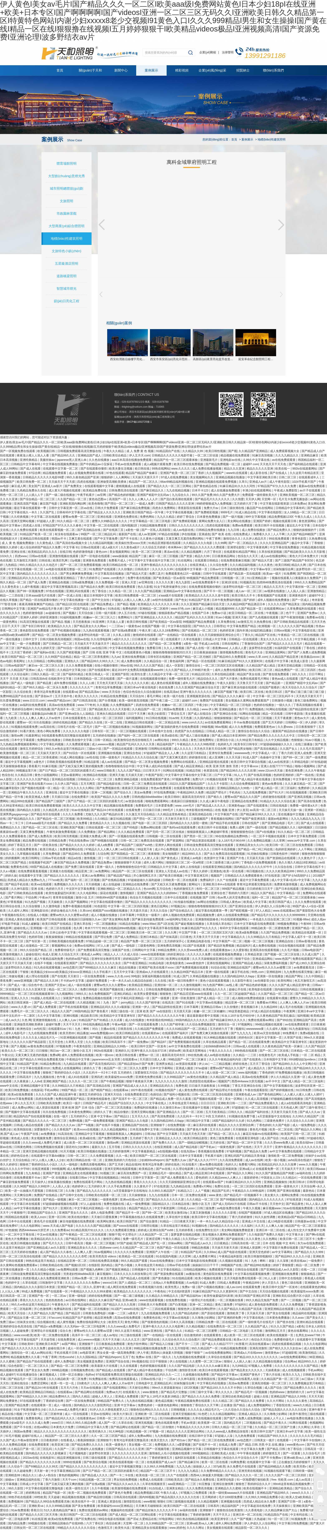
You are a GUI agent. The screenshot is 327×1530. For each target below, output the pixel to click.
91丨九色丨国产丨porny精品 (116, 1002)
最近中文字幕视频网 (18, 761)
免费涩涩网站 (40, 1383)
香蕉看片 (34, 766)
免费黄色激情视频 (286, 884)
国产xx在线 (163, 1168)
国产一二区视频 (291, 1300)
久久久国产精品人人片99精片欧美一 (189, 670)
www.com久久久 (192, 722)
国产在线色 (245, 1147)
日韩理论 (219, 626)
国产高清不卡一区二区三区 (69, 709)
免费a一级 (189, 1287)
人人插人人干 (35, 494)
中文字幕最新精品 (144, 1151)
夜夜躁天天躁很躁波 (135, 788)
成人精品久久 (257, 1068)
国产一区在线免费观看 (81, 1400)
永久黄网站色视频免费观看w (19, 1265)
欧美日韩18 (297, 1182)
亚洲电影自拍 (40, 910)
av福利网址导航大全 (180, 919)
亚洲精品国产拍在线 (135, 1125)
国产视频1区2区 (76, 1265)
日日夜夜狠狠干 (306, 726)
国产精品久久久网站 (308, 1129)
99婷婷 (295, 853)
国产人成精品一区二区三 (135, 1282)
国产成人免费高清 (41, 836)
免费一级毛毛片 (133, 1239)
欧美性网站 (285, 980)
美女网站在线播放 (239, 521)
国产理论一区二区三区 (119, 503)
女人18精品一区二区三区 (300, 512)
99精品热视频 (200, 1247)
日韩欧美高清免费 (49, 1103)
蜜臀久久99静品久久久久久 (110, 521)
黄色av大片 (302, 718)
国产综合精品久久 (182, 910)
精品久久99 (202, 556)
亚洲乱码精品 (123, 993)
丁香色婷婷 (266, 1072)
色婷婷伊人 (79, 1186)
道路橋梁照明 (67, 276)
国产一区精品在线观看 (118, 748)
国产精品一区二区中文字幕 (245, 1142)
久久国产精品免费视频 (275, 932)
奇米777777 (92, 928)
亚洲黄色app (237, 805)
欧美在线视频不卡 (255, 1488)
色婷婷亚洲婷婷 (284, 775)
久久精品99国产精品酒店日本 (246, 604)
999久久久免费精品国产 (310, 582)
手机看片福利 (214, 1155)
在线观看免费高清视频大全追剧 (194, 788)
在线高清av (171, 691)
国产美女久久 (315, 1317)
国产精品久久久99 (46, 980)
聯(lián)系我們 (273, 70)
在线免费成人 (242, 534)
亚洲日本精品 (149, 937)
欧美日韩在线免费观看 (121, 586)
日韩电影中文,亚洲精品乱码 (154, 1383)
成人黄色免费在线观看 (194, 1090)
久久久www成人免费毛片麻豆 (42, 1142)
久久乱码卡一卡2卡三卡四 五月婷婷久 (108, 1072)
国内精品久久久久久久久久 (267, 1199)
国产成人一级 (17, 985)
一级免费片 (316, 1260)
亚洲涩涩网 (153, 1239)
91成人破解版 (31, 923)
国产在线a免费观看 (125, 630)
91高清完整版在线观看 (35, 621)
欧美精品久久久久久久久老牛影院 (208, 595)
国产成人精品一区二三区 (213, 998)
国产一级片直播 (127, 678)
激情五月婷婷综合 (32, 748)
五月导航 (115, 1147)
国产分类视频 (108, 700)
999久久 (81, 993)
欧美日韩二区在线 (252, 691)
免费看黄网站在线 (72, 849)
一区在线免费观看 (94, 976)
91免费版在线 (98, 1379)
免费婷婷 (304, 788)
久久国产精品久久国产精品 (46, 1313)
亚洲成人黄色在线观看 (20, 919)
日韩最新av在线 (305, 1221)
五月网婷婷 (209, 1497)
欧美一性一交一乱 (63, 1383)
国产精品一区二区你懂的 (158, 1427)
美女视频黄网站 (120, 551)
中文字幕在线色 (254, 1317)
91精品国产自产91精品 (94, 1020)
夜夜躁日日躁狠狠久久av (85, 919)
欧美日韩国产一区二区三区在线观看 (153, 1155)
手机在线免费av (79, 840)
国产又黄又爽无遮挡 (173, 757)
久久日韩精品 (37, 661)
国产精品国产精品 (120, 875)
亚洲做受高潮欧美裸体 (112, 481)
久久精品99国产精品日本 (187, 972)
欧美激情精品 (308, 1352)
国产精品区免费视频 (221, 945)
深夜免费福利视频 (276, 963)
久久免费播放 (87, 831)
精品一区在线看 (273, 713)
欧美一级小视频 (276, 1160)
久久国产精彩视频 (69, 652)
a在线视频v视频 (168, 1151)
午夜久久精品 (172, 1239)
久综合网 (103, 853)
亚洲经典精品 (29, 459)
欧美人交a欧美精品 (299, 1497)
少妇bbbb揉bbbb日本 (217, 1046)
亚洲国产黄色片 (250, 1374)
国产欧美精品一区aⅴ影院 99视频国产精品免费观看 (186, 578)
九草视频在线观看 (29, 853)
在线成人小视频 (38, 915)
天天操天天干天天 (293, 1168)
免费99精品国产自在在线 (16, 696)
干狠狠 (24, 972)
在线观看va (70, 691)
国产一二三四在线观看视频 (158, 1309)
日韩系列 (214, 1505)
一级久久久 (284, 705)
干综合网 (31, 897)
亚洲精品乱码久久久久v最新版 (111, 1007)
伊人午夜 (143, 1352)
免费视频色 (257, 709)
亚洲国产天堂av (56, 985)
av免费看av (98, 608)
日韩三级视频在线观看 (181, 1501)
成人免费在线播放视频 (207, 468)
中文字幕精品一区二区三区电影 (150, 521)
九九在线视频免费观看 (43, 1033)
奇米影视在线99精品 (199, 810)
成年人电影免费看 (103, 1212)
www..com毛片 (185, 805)
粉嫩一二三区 (117, 1313)
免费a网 (55, 1055)
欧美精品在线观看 (12, 1453)
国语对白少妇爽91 (78, 1147)
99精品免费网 (167, 950)
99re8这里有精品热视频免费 (292, 1484)
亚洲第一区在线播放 (270, 976)
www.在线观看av (284, 910)
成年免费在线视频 (66, 683)
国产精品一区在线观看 (202, 661)
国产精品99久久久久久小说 (293, 1256)
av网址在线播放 (208, 901)
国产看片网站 (14, 897)
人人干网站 (305, 849)
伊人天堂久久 (271, 1282)
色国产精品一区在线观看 (173, 1247)
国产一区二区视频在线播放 (113, 726)
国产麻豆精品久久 (152, 490)
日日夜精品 (221, 1243)
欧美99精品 (85, 818)
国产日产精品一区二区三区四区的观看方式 (67, 770)
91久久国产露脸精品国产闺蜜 (275, 1173)
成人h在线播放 (135, 1020)
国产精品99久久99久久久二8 (100, 661)
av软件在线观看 (163, 599)
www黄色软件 (195, 963)
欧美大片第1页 (123, 1414)
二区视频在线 (253, 1422)
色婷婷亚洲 (227, 630)
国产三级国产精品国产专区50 (294, 560)
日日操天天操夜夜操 (202, 1085)
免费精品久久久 (10, 827)
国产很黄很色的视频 (155, 1322)
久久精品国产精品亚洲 (284, 656)
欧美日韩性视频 (216, 451)
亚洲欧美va (36, 1505)
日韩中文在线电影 (291, 1278)
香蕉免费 (6, 980)
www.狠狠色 (151, 1392)
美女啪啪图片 (171, 853)
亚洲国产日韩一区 (290, 1501)
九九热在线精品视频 (118, 1182)
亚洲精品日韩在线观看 (35, 538)
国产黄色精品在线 (206, 486)
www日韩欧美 (106, 770)
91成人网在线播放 (72, 757)
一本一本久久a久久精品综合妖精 (131, 980)
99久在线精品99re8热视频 (119, 928)
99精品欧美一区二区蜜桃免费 (270, 928)
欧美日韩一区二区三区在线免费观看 (290, 845)
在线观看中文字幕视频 (311, 1339)
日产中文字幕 (223, 775)
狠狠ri (227, 1361)
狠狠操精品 (308, 1274)
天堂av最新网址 (71, 775)
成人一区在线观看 (80, 1348)
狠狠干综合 (243, 958)
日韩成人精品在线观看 (29, 1125)
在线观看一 (284, 1440)
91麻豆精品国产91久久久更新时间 (240, 661)
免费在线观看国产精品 (307, 958)
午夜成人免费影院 (286, 490)
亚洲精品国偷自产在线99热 (66, 1523)
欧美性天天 (115, 1322)
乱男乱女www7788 (308, 1335)
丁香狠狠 (317, 543)
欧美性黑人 (172, 1287)
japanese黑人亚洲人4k (72, 459)
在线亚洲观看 (163, 1147)
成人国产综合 (270, 1138)
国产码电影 (131, 827)
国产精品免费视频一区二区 (223, 464)
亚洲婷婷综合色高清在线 (16, 1326)
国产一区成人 (301, 599)
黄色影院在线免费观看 (35, 630)
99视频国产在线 (232, 1265)
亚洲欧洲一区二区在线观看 (153, 1414)
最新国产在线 (127, 534)
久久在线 (161, 980)
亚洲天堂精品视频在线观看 (41, 1151)
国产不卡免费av (271, 1457)
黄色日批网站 (160, 906)
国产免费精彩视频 (207, 512)
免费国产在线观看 (212, 700)
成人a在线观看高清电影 (296, 1103)
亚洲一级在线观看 (218, 972)
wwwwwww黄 (255, 1028)
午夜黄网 (289, 1011)
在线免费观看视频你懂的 (205, 586)
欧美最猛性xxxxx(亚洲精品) (116, 1505)
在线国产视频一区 (154, 626)
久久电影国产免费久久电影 (266, 1234)
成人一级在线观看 (80, 985)
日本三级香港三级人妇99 (222, 862)
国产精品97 (159, 1042)
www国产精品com (59, 700)
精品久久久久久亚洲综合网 (237, 1125)
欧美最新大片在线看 (104, 1365)
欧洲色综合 (24, 1028)
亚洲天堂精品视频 (290, 665)
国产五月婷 (116, 1164)
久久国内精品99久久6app (238, 976)
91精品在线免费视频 (114, 696)
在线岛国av (188, 1151)
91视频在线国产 (166, 1090)
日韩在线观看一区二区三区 (104, 827)
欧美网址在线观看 (178, 958)
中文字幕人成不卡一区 (297, 937)
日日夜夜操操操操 (206, 652)
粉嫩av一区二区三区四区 (178, 705)
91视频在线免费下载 (242, 1116)
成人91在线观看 (78, 1077)
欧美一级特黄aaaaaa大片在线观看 (232, 1492)
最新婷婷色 (251, 1177)
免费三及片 (156, 573)
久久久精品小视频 (43, 1269)
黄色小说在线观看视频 (215, 980)
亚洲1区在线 (230, 582)
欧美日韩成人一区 (98, 674)
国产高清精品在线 (89, 529)
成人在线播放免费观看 (226, 490)
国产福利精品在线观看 (304, 464)
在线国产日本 (201, 613)
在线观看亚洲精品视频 (217, 866)
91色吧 (203, 1414)
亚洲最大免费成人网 (93, 836)
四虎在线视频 (86, 481)
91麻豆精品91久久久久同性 (238, 486)
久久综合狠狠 (32, 906)
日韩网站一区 (294, 722)
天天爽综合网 (23, 1195)
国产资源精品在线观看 (282, 858)
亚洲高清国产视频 (26, 503)
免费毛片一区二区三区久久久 (30, 1011)
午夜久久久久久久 (221, 1050)
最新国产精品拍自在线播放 (290, 731)
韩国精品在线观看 (17, 1217)
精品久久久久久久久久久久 (130, 643)
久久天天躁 (233, 757)
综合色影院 (16, 1365)
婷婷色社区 (246, 1037)
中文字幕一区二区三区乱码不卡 (273, 696)
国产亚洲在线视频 (289, 1190)
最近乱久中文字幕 (299, 525)
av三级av (308, 1379)
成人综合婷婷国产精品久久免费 (41, 547)
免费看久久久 (262, 534)
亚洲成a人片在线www (248, 1352)
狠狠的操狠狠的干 (305, 529)
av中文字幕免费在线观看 (185, 1046)
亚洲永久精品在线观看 (112, 713)
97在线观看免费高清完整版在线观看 (119, 1374)
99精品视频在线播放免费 (150, 1348)
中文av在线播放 (47, 1234)
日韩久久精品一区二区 (46, 674)
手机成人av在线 (209, 643)
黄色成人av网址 (92, 954)
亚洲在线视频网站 (219, 963)
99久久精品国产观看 (134, 1260)
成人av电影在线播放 (217, 1055)
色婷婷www (277, 1392)
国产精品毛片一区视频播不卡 (243, 1195)
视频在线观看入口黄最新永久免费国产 (297, 578)
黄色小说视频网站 (47, 775)
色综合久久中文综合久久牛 (241, 1457)
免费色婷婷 (130, 608)
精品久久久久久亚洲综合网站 (186, 1431)
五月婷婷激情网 (119, 1151)
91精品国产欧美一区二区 (36, 534)
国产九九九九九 (241, 1033)
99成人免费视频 (32, 1291)
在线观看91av (57, 1028)
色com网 (149, 888)
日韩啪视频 (178, 1409)
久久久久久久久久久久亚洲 (130, 1453)
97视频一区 (157, 1431)
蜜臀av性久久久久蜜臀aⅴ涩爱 (93, 1330)
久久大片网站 (276, 1400)
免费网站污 (125, 617)
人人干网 (279, 534)
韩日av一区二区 (61, 1050)
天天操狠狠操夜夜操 (13, 766)
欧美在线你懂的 (78, 1217)
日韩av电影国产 (16, 665)
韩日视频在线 (255, 871)
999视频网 (58, 1168)
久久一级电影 (69, 1164)
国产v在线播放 (266, 831)
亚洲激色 (216, 871)
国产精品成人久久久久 (212, 805)
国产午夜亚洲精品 (135, 963)
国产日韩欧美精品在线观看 (292, 621)
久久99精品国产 (174, 1077)
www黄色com (296, 1444)
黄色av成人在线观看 (285, 678)
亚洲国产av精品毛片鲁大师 (45, 608)
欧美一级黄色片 (116, 1444)
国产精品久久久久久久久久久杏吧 (65, 1256)
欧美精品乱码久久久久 (43, 551)
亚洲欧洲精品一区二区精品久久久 (119, 888)
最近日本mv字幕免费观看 (17, 1098)
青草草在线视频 (63, 897)
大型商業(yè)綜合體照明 (66, 226)
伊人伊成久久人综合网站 (260, 1523)
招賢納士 (243, 70)
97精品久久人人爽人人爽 (102, 849)
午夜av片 (45, 897)
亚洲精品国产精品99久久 (273, 1492)
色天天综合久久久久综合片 (300, 687)
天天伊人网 (252, 499)
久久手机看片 (102, 972)
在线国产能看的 (269, 687)
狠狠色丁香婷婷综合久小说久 (62, 1072)
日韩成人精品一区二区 (221, 731)
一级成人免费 (145, 503)
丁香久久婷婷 (199, 871)
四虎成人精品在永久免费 (259, 1501)
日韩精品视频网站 (195, 1269)
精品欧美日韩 (89, 1015)
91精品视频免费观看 (153, 525)
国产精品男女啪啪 (240, 748)
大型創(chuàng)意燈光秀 (66, 176)
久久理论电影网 (183, 1168)
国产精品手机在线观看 (225, 823)
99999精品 (7, 993)
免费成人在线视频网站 (67, 1068)
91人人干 (240, 775)
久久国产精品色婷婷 (186, 1313)
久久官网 (185, 1256)
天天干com (69, 1479)
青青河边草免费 (153, 1164)
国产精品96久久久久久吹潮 (238, 770)
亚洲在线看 (105, 516)
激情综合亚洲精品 (66, 1138)
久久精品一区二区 (121, 591)
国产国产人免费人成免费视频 (307, 652)
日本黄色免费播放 (209, 516)
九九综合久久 (181, 494)
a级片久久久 (122, 639)
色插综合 (156, 1094)
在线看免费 (133, 810)
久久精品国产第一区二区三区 (280, 1379)
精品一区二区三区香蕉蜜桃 (92, 656)
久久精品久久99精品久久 (162, 1295)
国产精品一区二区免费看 (165, 643)
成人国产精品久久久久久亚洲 (112, 1348)
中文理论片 (130, 1234)
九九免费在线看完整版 (299, 972)
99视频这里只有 (27, 770)
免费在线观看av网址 (261, 1020)
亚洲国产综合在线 (118, 1361)
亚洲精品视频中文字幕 (35, 1085)
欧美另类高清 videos (103, 1256)
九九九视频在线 (44, 1077)
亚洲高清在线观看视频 (265, 950)
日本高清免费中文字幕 (145, 1129)
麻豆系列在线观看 (205, 1125)
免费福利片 (207, 880)
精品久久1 (30, 1475)
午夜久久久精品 (114, 451)
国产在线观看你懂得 (94, 468)
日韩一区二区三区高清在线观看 (213, 1094)
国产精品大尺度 (262, 560)
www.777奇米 (86, 705)
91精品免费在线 (51, 1063)
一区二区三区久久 (37, 1365)
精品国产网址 (294, 976)
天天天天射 (315, 1396)
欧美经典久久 (98, 1431)
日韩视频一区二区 (233, 578)
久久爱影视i (240, 950)
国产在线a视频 (96, 1484)
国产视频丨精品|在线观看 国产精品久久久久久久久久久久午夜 (129, 1037)
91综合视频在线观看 (292, 945)
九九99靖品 (239, 1365)
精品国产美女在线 (249, 674)
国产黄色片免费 (197, 1129)
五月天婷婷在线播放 (24, 1252)
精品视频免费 (206, 915)
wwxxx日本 (110, 1282)
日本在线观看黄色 (75, 718)
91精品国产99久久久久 (273, 1435)
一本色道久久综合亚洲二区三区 (271, 919)
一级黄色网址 (9, 621)
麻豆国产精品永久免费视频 (72, 862)
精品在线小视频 (12, 1414)
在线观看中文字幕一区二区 (61, 468)
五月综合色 (164, 888)
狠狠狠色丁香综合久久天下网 (200, 1405)
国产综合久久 (123, 792)
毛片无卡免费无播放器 (294, 499)
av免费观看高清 (304, 967)
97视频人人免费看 (260, 1365)
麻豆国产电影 (49, 503)
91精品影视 (92, 761)
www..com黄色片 (114, 578)
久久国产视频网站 (77, 901)
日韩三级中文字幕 (201, 1392)
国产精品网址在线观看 (90, 1392)
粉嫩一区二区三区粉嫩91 (210, 1011)
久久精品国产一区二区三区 (137, 1247)
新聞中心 (121, 70)
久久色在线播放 (99, 459)
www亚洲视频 (23, 980)
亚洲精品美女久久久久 (83, 1247)
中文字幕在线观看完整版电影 (44, 1488)
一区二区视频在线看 (230, 1300)
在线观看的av (151, 1033)
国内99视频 (146, 1497)
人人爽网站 (123, 477)
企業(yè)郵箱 (207, 52)
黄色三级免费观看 (222, 1138)
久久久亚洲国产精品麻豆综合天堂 (203, 604)
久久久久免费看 (73, 814)
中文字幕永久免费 (253, 1449)
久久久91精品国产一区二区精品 (187, 1028)
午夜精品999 (251, 1282)
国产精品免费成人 (103, 604)
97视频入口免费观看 (194, 1492)
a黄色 (300, 1326)
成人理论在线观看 (38, 976)
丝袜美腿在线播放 (60, 1182)
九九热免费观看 (245, 1435)
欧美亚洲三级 (61, 1444)
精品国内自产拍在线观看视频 (32, 1116)
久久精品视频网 (191, 551)
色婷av (89, 1374)
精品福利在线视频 (304, 1313)
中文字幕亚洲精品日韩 (66, 1470)
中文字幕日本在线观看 (26, 1203)
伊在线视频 (189, 534)
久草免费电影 (52, 853)
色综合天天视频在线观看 (146, 897)
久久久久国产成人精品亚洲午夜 (290, 985)
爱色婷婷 (201, 1177)
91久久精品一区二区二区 (73, 521)
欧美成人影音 (300, 661)
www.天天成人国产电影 (58, 1225)
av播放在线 (193, 1274)
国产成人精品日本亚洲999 (229, 735)
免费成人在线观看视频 (187, 1037)
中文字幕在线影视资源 (275, 503)
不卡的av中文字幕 (72, 980)
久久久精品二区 (223, 1400)
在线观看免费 (252, 1287)
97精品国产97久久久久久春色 (62, 525)
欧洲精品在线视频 (95, 775)
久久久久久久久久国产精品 (32, 779)
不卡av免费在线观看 (247, 722)
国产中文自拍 (101, 599)
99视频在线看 (37, 1523)
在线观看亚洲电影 (248, 1138)
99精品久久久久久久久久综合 (76, 1527)
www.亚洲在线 (153, 1330)
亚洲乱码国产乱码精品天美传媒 (245, 1155)
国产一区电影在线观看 (96, 556)
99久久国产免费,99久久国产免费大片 (216, 494)
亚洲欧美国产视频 (72, 827)
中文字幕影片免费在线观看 (281, 1247)
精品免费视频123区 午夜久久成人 (290, 516)
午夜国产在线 (30, 1133)
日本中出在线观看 (176, 897)
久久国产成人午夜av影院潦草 (19, 1440)
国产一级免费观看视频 (100, 1120)
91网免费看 (237, 1462)
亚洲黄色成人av (246, 1094)
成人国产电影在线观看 (233, 1252)
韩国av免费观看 (174, 709)
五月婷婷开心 (79, 1116)
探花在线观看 (109, 893)
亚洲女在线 (18, 551)
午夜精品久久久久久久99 (193, 1427)
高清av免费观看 (239, 1383)
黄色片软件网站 (137, 1344)
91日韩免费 (304, 1090)
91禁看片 (241, 1344)
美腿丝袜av (47, 459)
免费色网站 (147, 516)
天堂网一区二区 (133, 1523)
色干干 (291, 613)
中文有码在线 (299, 1514)
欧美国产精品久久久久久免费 (110, 796)
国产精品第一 (275, 683)
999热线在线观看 (246, 1050)
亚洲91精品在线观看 (310, 1322)
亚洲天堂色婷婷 (259, 1252)
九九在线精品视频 (178, 490)
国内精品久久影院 (29, 810)
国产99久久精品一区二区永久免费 (45, 687)
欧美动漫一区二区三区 (151, 1475)
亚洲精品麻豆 (310, 455)
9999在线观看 (72, 1462)
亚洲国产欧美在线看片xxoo (35, 783)
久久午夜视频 (101, 1488)
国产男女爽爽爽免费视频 (76, 573)
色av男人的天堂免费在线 (233, 897)
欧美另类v (300, 1466)
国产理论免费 (103, 937)
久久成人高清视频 (257, 1098)
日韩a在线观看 (90, 547)
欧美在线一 (283, 468)
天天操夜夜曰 (282, 1505)
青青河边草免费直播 (47, 691)
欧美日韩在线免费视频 (189, 464)
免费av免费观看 (243, 525)
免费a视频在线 (310, 1033)
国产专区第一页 (36, 941)
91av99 (174, 718)
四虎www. (21, 556)
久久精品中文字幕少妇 (72, 670)
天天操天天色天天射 (193, 1133)
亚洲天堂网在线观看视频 (120, 1168)
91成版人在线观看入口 (46, 998)
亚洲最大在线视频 (62, 871)
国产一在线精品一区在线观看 (177, 635)
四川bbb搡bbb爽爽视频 (175, 1418)
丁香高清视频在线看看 (308, 705)
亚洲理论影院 (236, 547)
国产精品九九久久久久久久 (95, 1190)
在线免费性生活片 (208, 1230)
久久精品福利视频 (101, 543)
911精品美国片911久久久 (88, 1230)
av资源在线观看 (186, 1063)
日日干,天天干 (11, 626)
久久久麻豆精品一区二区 (301, 783)
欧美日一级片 (72, 1103)
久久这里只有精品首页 (305, 473)
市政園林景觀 (67, 213)
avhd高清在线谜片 (300, 1160)
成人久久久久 (183, 748)
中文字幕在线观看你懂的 (107, 901)
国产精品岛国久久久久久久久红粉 (285, 1409)
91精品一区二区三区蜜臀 (201, 1330)
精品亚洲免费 (103, 1317)
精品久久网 (299, 564)
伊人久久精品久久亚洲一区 (288, 1077)
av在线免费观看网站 (218, 722)
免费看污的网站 (310, 1510)
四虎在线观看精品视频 (287, 1344)
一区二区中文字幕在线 (20, 1234)
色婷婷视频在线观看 (153, 1365)
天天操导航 (48, 1339)
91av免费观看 (20, 1510)
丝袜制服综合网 (283, 569)
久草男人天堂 (74, 1042)
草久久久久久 (224, 1392)
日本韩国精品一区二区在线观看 (95, 678)
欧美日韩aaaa (316, 1168)
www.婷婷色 (177, 1527)
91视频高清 (247, 582)
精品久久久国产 (62, 1011)
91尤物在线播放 (258, 853)
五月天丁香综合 (260, 1063)
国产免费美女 (73, 486)
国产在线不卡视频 (108, 1125)
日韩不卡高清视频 (224, 849)
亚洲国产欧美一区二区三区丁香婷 (182, 473)
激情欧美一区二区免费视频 (286, 1155)
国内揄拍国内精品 (286, 989)
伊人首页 (242, 810)
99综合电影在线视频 (112, 1519)
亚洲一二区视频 (102, 792)
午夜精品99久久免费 (191, 792)
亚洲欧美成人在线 (223, 1453)
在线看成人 (68, 1440)
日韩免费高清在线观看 (124, 490)
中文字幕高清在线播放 (110, 573)
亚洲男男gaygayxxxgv (14, 814)
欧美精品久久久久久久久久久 (133, 1291)
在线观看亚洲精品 (64, 578)
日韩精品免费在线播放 (211, 529)
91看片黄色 (27, 731)
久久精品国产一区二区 (147, 709)
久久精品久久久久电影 (198, 543)
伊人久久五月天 (25, 1103)
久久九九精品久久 (287, 455)
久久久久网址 (196, 1527)
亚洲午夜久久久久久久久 (196, 691)
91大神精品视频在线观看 (220, 1037)
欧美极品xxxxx (311, 656)
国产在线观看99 (99, 670)
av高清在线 (48, 726)
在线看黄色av (86, 1418)
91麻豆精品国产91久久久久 (199, 928)
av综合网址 (128, 849)
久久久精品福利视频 (243, 564)
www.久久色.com (118, 976)
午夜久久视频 (252, 1208)
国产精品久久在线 (91, 722)
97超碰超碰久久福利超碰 (144, 880)
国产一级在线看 (257, 827)
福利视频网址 (135, 718)
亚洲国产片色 (236, 858)
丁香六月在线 (272, 1374)
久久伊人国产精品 (67, 783)
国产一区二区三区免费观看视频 (81, 564)
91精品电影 (157, 963)
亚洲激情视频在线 (45, 1020)
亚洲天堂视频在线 (184, 1414)
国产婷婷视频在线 (282, 1090)
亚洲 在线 (37, 888)
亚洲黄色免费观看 (95, 560)
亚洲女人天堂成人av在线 (172, 871)
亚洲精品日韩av (211, 1007)
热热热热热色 (55, 1300)
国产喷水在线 (286, 1322)
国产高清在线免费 (310, 801)
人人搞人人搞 (296, 591)
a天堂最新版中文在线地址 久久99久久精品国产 (289, 1116)
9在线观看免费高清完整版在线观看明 (66, 735)
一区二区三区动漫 (207, 455)
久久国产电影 (281, 1125)
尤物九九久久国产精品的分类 (104, 814)
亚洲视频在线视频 (110, 753)
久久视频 (102, 705)
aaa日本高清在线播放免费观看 (132, 459)
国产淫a (132, 1519)
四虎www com (108, 1247)
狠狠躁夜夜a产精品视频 (174, 613)
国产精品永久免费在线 (200, 1479)
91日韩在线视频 (156, 718)
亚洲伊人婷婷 (29, 617)
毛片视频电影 (78, 1453)
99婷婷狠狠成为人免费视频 (214, 503)
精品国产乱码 (221, 1190)
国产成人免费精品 (126, 937)
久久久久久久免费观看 (129, 1252)
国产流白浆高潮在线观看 (176, 499)
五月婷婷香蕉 (185, 1230)
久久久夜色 (266, 564)
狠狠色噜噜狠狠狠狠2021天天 (172, 652)
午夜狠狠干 (18, 1212)
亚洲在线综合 (20, 1383)
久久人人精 (87, 683)
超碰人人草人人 (102, 1396)
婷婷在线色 (240, 1063)
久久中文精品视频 (277, 740)
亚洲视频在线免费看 (285, 1274)
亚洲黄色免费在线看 (148, 1077)
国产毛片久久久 (53, 1243)
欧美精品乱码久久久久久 (47, 1239)
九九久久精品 (166, 516)
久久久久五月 (131, 1339)
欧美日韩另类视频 (66, 836)
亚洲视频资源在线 (199, 696)
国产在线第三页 (113, 529)
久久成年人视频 (277, 1028)
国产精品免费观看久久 (264, 1103)
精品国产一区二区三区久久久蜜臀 (126, 1068)
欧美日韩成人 (49, 849)
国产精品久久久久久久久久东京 (101, 963)
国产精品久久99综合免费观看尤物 (42, 1059)
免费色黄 (181, 1085)
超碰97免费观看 (97, 980)
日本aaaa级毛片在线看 (41, 595)
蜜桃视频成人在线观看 (131, 486)
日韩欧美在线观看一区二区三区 (106, 1195)
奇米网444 (175, 547)
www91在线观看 (237, 473)
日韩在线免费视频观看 (161, 989)
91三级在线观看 (131, 1335)
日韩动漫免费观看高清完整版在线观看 (209, 845)
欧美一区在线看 (234, 871)
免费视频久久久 (165, 1444)
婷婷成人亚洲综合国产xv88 (156, 1230)
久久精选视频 (86, 1002)
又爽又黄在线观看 (81, 538)
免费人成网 (237, 827)
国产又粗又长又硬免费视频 (169, 884)
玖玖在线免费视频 (55, 1112)
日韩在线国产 (251, 823)
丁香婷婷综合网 (53, 1400)
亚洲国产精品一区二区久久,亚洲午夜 (81, 1287)
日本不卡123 (200, 490)
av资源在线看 (134, 801)
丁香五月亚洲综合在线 (247, 1085)
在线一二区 (308, 1269)
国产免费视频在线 (108, 788)
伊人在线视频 (179, 1361)
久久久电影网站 (87, 893)
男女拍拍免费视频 (126, 1479)
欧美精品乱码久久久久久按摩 (277, 1164)
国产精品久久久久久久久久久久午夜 (161, 1015)
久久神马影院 (20, 888)
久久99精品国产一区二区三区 (165, 1523)
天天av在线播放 (91, 1387)
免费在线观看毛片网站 (255, 678)
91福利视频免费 (71, 617)
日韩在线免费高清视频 (104, 1260)
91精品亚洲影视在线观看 (164, 543)
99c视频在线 (140, 1361)
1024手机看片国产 (304, 481)
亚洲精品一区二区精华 (154, 608)
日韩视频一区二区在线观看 (164, 836)
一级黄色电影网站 (167, 1405)
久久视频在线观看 (231, 1260)
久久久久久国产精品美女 (284, 604)
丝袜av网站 (176, 1243)
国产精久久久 (174, 1330)
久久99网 (221, 543)
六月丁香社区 (213, 551)
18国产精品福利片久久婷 (228, 1120)
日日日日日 (208, 1103)
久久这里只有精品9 (13, 1247)
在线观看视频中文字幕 (99, 486)
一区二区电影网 (21, 1309)
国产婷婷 (249, 599)
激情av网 (17, 735)
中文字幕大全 (295, 1234)
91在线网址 (185, 560)
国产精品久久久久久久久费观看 (205, 547)
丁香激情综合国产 (253, 643)
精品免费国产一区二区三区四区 (296, 670)
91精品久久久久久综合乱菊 (141, 757)
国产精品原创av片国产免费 (136, 1063)
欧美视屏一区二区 (210, 1422)
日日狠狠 (42, 1050)
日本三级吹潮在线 (233, 508)
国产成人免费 (38, 582)
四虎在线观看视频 (218, 525)
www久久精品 (302, 1405)
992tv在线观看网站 (305, 468)
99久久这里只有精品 (128, 1330)
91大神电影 (117, 1431)
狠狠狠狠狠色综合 (243, 831)
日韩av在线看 (38, 556)
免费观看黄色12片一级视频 (183, 573)
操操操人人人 (202, 1466)
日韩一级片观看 (106, 613)
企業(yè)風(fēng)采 (212, 70)
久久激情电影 (52, 906)
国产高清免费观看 (163, 1116)
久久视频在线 (122, 823)
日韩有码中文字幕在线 (72, 512)
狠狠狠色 (166, 993)
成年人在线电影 (190, 866)
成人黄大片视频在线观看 (65, 490)
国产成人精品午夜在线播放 (253, 779)
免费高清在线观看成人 (124, 1379)
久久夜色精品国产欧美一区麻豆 (283, 1046)
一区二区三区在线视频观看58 (34, 993)
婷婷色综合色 (20, 1155)
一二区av (170, 1379)
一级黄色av (133, 626)
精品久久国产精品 (263, 893)
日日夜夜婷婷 (49, 1440)
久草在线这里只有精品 (184, 1103)
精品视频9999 (225, 608)
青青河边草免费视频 (108, 687)
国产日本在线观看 (287, 888)
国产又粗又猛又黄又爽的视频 (65, 1484)
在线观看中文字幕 (31, 875)
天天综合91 (137, 696)
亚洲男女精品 (165, 1063)
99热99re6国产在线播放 (112, 897)
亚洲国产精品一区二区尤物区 (192, 656)
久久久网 (171, 932)
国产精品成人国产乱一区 (149, 1243)
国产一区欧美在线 (46, 845)
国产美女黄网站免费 (116, 919)
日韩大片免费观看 (107, 508)
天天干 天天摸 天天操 (14, 678)
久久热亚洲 (24, 958)
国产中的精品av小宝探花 (96, 464)
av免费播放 (49, 1133)
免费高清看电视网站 (93, 1164)
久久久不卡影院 (218, 783)
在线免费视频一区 (179, 1125)
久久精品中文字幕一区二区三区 (169, 674)
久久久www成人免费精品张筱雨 (228, 1431)
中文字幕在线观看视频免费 (252, 1274)
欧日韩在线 (142, 468)
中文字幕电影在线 (304, 630)
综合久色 (66, 1330)
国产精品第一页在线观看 (245, 573)
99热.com (258, 972)
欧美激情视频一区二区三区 (18, 753)
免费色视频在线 (114, 1203)
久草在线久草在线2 (220, 923)
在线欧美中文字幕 (60, 678)
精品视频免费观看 (55, 473)
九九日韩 (234, 529)
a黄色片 (39, 761)
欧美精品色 (146, 1168)
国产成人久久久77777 (203, 1160)
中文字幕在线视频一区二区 (26, 569)
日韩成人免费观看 (229, 1282)
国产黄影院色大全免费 (311, 910)
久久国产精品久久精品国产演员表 (240, 1309)
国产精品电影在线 (109, 783)
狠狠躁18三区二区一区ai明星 (185, 862)
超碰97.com (250, 464)
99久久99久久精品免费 (81, 1422)
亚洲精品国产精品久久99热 (289, 1396)
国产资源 (186, 556)
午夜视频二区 (275, 613)
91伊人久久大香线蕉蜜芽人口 (109, 1409)
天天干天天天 (72, 1024)
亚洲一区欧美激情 (184, 998)
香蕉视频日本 (250, 1007)
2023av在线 (30, 1457)
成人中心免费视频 (167, 849)
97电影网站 (167, 1519)
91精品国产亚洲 (199, 599)
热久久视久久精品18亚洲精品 (298, 862)
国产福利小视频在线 (177, 1094)
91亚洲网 (98, 621)
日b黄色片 (84, 1383)
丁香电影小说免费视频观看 (259, 862)
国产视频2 (70, 613)
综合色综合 (119, 1208)
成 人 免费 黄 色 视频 (140, 451)
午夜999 (306, 923)
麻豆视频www (272, 1208)
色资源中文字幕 (214, 858)
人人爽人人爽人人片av (295, 1002)
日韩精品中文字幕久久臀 (92, 1427)
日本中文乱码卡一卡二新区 (18, 1015)
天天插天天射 (134, 775)
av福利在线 (304, 1173)
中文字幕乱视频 (305, 639)
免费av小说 (219, 613)
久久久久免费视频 (292, 1304)
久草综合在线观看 (220, 1357)
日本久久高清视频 (182, 1322)
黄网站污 (195, 884)
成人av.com (233, 1287)
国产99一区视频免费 (30, 591)
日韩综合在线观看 (247, 1269)
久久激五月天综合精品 (141, 814)
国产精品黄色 (295, 1203)
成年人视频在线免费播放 (273, 599)
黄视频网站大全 (62, 945)
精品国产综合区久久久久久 (127, 1103)
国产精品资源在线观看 (201, 840)
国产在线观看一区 (57, 1291)
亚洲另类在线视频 (250, 1470)
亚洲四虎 (97, 1077)
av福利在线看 (189, 1510)
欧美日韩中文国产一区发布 (149, 1046)
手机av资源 (188, 1422)
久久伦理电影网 (101, 639)
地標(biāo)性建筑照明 (67, 238)
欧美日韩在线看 (126, 1055)
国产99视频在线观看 (105, 840)
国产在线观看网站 (115, 1387)
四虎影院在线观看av (203, 1081)
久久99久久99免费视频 (159, 1466)
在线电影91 (47, 1457)
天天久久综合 (159, 910)
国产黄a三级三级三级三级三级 (305, 691)
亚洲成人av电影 (191, 858)
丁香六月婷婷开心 (89, 578)
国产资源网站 (176, 840)
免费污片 (198, 779)
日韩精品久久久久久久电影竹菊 (172, 455)
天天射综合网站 (139, 1387)
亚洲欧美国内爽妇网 (73, 503)
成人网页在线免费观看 (122, 1287)
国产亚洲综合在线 (226, 713)
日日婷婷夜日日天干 (260, 888)
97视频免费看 (181, 779)
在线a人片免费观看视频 (169, 1282)
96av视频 (221, 726)
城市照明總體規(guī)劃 (66, 188)
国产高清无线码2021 (103, 1063)
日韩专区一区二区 (104, 731)
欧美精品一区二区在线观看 (137, 1256)
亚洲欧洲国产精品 (55, 1081)
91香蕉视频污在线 (151, 1287)
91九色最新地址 (300, 1028)
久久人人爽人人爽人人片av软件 (40, 718)
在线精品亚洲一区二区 (73, 1260)
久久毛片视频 (290, 950)
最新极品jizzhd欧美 (44, 713)
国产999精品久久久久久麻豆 (98, 967)
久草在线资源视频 (271, 551)
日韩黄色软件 (279, 853)
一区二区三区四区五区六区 (217, 932)
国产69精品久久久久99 (32, 1396)
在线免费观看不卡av (27, 1177)
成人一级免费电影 (304, 1125)
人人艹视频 (202, 1190)
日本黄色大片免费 (62, 1427)
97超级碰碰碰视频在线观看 (61, 1203)
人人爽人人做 (274, 1225)
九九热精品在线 (180, 1186)
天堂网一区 (269, 499)
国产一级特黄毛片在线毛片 (257, 1322)
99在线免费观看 (279, 538)
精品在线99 (133, 1164)
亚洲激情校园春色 (207, 919)
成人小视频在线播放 (104, 915)
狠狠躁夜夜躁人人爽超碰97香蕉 (208, 831)
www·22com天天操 (271, 770)
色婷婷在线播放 (264, 705)
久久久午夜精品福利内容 (225, 1059)
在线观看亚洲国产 (66, 963)
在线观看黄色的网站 (313, 1287)
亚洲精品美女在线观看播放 (80, 1173)
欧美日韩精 (282, 564)
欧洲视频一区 (267, 626)
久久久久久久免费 (199, 954)
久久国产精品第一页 (248, 608)
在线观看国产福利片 (175, 1033)
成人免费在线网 (131, 661)
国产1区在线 (165, 923)
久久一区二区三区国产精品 (109, 1435)
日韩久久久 (236, 1112)
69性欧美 (40, 1497)
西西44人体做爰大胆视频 (167, 1352)
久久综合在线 (284, 866)
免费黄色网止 (35, 1418)
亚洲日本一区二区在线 (271, 1230)
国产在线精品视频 (114, 880)
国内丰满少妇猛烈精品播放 (254, 630)
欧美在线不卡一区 (84, 1501)
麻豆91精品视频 (121, 818)
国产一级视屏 (161, 998)
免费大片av (211, 508)
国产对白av (178, 1440)
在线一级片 (61, 1116)
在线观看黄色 (213, 1335)
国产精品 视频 (126, 604)
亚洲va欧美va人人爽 (297, 1457)
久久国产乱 (47, 512)
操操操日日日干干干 (205, 1265)
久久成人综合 (130, 954)
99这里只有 (145, 849)
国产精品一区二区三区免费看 (70, 1365)
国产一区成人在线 (70, 595)
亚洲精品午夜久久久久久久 (26, 792)
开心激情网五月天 (145, 875)
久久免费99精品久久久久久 (219, 1470)
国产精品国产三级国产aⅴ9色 (134, 845)
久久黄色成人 (45, 543)
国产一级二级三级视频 (129, 1295)
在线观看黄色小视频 (137, 652)
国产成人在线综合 (200, 713)
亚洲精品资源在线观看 (136, 1142)
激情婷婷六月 (296, 1392)
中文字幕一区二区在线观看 (102, 525)
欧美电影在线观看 (261, 989)
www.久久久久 (181, 468)
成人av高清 (303, 1479)
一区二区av (59, 1295)
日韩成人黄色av (231, 901)
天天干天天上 (222, 1514)
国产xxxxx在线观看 (126, 1225)
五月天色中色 (64, 696)
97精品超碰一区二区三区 (102, 941)
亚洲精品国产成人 (90, 455)
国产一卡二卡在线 (122, 1475)
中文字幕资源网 (165, 1208)
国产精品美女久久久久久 (247, 1370)
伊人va (204, 1063)
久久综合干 (16, 1466)
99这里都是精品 (239, 1011)
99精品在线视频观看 (79, 937)
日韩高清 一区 (314, 1449)
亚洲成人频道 (185, 1068)
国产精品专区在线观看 (46, 814)
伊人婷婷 (311, 722)
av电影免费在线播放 (300, 1418)
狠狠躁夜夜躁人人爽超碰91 (125, 1133)
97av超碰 (201, 1068)
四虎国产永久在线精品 (190, 731)
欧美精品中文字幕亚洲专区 (118, 1015)
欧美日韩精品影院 (128, 1033)
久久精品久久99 (193, 451)
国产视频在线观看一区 (36, 788)
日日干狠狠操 (159, 1361)
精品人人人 (112, 954)
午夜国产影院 (154, 775)
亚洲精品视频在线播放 (231, 477)
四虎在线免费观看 (148, 705)
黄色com (102, 551)
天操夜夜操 (273, 1370)
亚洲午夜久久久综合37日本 (149, 1050)
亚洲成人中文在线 (254, 1221)
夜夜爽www (219, 648)
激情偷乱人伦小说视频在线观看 (170, 1453)
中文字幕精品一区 (289, 893)
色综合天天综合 (261, 1339)
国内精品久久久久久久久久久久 (38, 573)
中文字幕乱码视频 (52, 744)
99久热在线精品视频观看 (193, 1519)
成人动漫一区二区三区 (221, 1072)
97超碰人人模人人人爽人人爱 (131, 599)
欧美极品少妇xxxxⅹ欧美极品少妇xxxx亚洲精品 (61, 972)
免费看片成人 (117, 560)
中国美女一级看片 (149, 915)
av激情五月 (245, 621)
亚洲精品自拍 (285, 941)
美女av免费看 (143, 792)
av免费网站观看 (68, 1269)
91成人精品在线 (246, 512)
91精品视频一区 (137, 1431)
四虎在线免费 (44, 1098)
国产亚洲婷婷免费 (230, 1317)
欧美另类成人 (110, 1278)
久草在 (316, 1427)
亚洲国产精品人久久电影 (132, 1120)
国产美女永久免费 (38, 1370)
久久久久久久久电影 (76, 731)
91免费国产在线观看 (102, 569)
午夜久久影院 (226, 683)
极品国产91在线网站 (260, 508)
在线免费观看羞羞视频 (33, 871)
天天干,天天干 (263, 1147)
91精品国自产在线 (168, 451)
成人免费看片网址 (205, 1256)
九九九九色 (184, 1466)
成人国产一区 (107, 1422)
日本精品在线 (181, 1203)
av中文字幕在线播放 (27, 1208)
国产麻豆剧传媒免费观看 (148, 919)
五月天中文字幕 (124, 972)
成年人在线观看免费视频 (233, 915)
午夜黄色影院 (82, 1046)
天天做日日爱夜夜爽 (104, 1217)
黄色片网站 (132, 1322)
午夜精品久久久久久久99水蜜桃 (91, 1291)
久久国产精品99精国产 (302, 534)
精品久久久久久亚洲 (260, 468)
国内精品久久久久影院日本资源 (35, 1287)
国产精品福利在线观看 (87, 1304)
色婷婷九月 (225, 744)
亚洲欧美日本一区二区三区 (145, 932)
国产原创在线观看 (213, 1313)
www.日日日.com (34, 700)
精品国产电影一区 (55, 1492)
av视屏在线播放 (275, 591)
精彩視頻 (182, 70)
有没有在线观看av (67, 534)
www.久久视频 (308, 1164)
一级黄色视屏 (226, 1147)
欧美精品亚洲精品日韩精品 (38, 1392)
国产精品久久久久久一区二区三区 (45, 1120)
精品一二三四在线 (12, 595)
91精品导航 (194, 770)
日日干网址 (316, 674)
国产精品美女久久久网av (90, 626)
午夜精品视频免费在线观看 (193, 1400)
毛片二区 (293, 823)
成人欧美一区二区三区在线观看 (84, 1142)
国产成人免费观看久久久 (177, 1177)
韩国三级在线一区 (123, 1011)
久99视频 (224, 1085)
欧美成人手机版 (289, 1055)
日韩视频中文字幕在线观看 (221, 1449)
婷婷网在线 (33, 1492)
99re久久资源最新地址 (167, 1387)
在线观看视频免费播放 (228, 954)
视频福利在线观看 (123, 1510)
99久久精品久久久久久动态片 (38, 564)
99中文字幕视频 (256, 516)
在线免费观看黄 (39, 1444)
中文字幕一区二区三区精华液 (43, 1414)
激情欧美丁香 (236, 1313)
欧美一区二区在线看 (215, 1462)
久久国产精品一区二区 (72, 499)
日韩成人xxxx (186, 1208)
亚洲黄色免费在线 (126, 516)
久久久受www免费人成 (193, 950)
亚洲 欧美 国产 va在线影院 (154, 1011)
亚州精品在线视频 (64, 779)
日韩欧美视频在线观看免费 (65, 761)
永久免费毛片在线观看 (242, 1466)
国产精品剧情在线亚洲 (304, 709)
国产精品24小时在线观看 (107, 810)
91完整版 (205, 1484)
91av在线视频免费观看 (298, 1208)
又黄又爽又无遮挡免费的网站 (185, 538)
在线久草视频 (9, 599)
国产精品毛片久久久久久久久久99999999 (278, 915)
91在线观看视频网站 (234, 919)
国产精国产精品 (101, 1090)
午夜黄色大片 (61, 1304)
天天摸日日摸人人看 (153, 1059)
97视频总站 (179, 906)
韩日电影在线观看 (12, 1418)
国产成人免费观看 (45, 1007)
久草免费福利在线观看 (302, 608)
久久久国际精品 (87, 1357)
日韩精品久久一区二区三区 (95, 779)
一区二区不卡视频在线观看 (268, 836)
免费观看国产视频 (221, 1269)
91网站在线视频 (277, 709)
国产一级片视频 (233, 516)
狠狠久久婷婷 (9, 547)
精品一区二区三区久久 (64, 989)
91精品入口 (185, 1190)
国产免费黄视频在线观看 (192, 967)
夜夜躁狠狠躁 (86, 1440)
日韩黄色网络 (23, 1147)
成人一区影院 (175, 665)
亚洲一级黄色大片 (287, 1186)
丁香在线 (309, 648)
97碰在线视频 (147, 613)
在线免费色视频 (176, 1300)
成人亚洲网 (216, 757)
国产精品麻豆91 (189, 1462)
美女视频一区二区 (141, 1444)
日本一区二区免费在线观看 (189, 1195)
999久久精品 (180, 740)
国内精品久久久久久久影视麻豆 (46, 1453)
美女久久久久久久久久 (195, 849)
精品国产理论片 (217, 792)
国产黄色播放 (161, 1278)
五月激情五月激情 (25, 560)
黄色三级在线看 (292, 1282)
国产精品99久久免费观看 (230, 656)
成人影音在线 (259, 473)
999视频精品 (201, 1453)
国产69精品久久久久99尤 (42, 1466)
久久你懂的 (125, 569)
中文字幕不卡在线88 (307, 1440)
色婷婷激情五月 (184, 888)
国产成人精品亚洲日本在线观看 (204, 1173)
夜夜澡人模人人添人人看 (33, 455)
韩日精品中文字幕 (198, 1120)
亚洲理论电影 (226, 1479)
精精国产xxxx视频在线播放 (110, 910)
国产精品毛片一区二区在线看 (27, 1379)
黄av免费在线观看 (211, 1164)
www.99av (149, 923)
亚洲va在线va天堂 (132, 1199)
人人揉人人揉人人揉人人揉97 (303, 1094)
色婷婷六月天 (55, 888)
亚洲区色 (66, 1208)
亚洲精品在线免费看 (245, 801)
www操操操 (119, 556)
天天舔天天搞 (256, 858)
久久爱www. (286, 726)
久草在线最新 (192, 639)
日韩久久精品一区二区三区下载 (232, 1427)
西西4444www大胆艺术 (34, 1230)
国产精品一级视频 (55, 1199)
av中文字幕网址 (282, 1252)
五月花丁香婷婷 (21, 652)
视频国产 (217, 875)
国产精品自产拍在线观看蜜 (35, 1361)
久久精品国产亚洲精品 (254, 451)
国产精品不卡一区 (128, 1212)
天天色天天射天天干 (309, 696)
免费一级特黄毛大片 (182, 678)
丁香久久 (248, 635)
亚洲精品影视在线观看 (214, 761)
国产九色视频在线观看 (264, 617)
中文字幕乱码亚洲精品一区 (132, 998)
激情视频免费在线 (232, 652)
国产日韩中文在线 (72, 1195)
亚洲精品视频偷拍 (276, 1182)
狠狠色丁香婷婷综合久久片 (254, 1484)
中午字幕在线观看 (249, 1453)
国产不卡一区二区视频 (219, 591)
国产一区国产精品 (77, 608)
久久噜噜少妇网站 (204, 1317)
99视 (302, 1138)
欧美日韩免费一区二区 (32, 481)
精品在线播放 (128, 967)
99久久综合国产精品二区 (36, 950)
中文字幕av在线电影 (176, 1317)
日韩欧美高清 (174, 1479)
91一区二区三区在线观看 (262, 1107)
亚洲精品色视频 (59, 582)
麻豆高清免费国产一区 (132, 1173)
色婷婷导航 (36, 937)
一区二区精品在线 (168, 722)
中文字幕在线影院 (270, 512)
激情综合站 (193, 665)
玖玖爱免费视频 (10, 700)
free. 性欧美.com (282, 1479)
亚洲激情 (141, 748)
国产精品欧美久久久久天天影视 (305, 551)
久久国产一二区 (65, 1449)
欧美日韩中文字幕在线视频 (210, 1217)
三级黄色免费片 (274, 1120)
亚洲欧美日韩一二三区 (233, 1103)
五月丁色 (128, 1357)
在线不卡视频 (43, 963)
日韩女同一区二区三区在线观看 (35, 1527)
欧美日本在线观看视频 (214, 1370)
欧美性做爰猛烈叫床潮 (61, 893)
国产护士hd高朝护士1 (296, 875)
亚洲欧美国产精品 (305, 1505)
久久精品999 (269, 1007)
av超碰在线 (53, 613)
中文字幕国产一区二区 (228, 941)
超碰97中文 (316, 595)
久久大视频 (93, 1042)
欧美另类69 (67, 1033)
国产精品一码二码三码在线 (256, 849)
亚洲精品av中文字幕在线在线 (182, 591)
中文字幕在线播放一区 (75, 599)
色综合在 (7, 775)
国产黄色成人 (170, 858)
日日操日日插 (152, 810)
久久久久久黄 (165, 582)
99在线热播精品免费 (96, 1024)
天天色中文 (277, 1203)
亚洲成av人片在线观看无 (152, 972)
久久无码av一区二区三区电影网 (203, 1239)
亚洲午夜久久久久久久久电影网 (163, 1326)
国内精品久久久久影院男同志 (93, 1405)
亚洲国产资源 (52, 1173)
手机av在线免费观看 (128, 464)
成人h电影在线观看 (280, 1221)
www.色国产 (283, 958)
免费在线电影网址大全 (92, 1322)
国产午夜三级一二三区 (165, 700)
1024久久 (6, 556)
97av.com (55, 1317)
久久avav (298, 1317)
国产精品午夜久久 (276, 1422)
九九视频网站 (65, 993)
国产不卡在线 (129, 538)
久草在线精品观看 (223, 674)
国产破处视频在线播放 (190, 923)
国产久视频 (18, 1046)
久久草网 (279, 840)
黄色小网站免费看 (49, 731)
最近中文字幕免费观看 (255, 880)
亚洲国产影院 (121, 674)
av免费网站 (103, 871)
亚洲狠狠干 (158, 1125)
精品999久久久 (192, 853)
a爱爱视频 (184, 1444)
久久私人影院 (122, 635)
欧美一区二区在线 (281, 1129)
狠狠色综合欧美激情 (230, 1510)
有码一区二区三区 (208, 888)
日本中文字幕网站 (162, 1068)
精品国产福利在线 (257, 1112)
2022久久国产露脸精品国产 (187, 783)
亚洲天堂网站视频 (23, 521)
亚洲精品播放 (228, 709)
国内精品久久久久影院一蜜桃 (189, 823)
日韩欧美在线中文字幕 (78, 740)
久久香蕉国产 (63, 1129)
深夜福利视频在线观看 (157, 976)
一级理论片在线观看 (202, 1300)
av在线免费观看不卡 (206, 582)
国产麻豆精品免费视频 (136, 508)
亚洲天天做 (240, 617)
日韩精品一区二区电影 (234, 1330)
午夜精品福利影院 (231, 1256)
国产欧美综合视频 (96, 1462)
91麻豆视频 (50, 766)
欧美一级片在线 (174, 696)
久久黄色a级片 (131, 547)
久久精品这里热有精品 (172, 814)
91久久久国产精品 (282, 1326)
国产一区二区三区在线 (274, 1050)
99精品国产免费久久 (111, 1400)
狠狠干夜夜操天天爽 (139, 1081)
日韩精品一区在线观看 (244, 639)
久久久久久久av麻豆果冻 (213, 1365)
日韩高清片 (142, 569)
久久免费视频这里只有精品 (307, 1383)
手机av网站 (52, 1090)
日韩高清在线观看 (125, 1497)
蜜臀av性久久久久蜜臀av (110, 985)
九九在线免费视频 (255, 792)
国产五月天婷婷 (273, 722)
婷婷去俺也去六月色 (64, 910)
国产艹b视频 (85, 1125)
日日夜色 (186, 937)
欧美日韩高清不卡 (114, 1042)
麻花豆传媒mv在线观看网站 (261, 1133)
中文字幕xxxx (250, 766)
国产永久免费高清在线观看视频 (225, 853)
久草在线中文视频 (178, 1217)
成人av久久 (12, 1020)
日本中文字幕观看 (23, 740)
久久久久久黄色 (297, 1400)
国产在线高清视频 (260, 775)
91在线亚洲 (39, 1519)
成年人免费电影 (65, 1361)
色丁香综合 (99, 591)
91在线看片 (190, 1164)
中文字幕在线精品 (169, 1269)
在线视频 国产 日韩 (203, 897)
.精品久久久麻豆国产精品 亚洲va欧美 (113, 1300)
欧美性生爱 (139, 674)
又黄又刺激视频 (200, 1212)
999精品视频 (60, 1370)
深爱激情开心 (43, 1129)
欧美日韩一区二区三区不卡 (298, 1239)
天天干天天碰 (111, 1339)
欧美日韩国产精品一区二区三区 (22, 656)
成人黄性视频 (66, 1322)
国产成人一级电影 (23, 683)
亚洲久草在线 (83, 923)
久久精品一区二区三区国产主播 (275, 1427)
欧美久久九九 (292, 1374)
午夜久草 (145, 630)
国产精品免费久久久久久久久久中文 (272, 735)
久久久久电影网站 (315, 1344)
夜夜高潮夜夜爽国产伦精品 (37, 604)
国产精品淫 (73, 1313)
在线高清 (168, 1002)
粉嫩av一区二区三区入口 (99, 617)
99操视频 (207, 726)
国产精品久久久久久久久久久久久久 (149, 901)
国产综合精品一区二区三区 (38, 499)
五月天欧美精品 (216, 1112)
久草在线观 (30, 1282)
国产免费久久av (176, 1160)
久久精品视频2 (196, 1326)
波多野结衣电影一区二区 (94, 635)
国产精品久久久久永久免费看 (201, 1396)
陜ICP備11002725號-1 (139, 421)
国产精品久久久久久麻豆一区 (231, 696)
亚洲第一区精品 (315, 810)
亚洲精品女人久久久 (169, 1138)
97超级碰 (238, 1107)
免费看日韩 (154, 648)
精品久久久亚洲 (234, 468)
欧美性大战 (122, 1527)
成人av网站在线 (42, 1352)
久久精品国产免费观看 (150, 1028)
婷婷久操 (11, 875)
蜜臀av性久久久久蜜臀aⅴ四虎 (69, 915)
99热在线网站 (161, 468)
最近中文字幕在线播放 (75, 792)
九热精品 (11, 564)
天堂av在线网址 (101, 1414)
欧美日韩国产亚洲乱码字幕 (253, 1295)
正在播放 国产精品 (233, 1405)
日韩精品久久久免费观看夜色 (244, 875)
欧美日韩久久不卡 (244, 595)
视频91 (240, 1028)
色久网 (78, 928)
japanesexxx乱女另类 (106, 1059)
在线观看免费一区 (268, 1168)
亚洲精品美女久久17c (250, 845)
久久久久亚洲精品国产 (275, 543)
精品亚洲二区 (84, 871)
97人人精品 (263, 910)
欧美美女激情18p (176, 1212)
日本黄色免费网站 (80, 1112)
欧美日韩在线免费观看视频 (44, 805)
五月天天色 (318, 621)
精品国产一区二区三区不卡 (158, 1470)
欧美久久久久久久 (87, 696)
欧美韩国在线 (23, 1129)
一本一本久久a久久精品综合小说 (218, 1221)
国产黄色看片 (100, 1011)
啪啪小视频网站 (305, 766)
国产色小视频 (124, 1265)
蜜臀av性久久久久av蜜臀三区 (272, 967)
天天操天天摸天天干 (145, 477)
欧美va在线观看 (42, 884)
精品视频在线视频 (74, 1497)
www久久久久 (301, 1492)
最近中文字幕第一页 (269, 1037)
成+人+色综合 (47, 1475)
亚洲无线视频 (144, 1422)
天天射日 (74, 976)
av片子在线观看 (310, 490)
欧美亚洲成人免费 (38, 796)
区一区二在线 (114, 722)
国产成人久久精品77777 (218, 1344)
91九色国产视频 (35, 901)
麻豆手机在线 (240, 972)
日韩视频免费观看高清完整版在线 (79, 451)
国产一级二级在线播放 (61, 494)
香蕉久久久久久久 (146, 1182)
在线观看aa (121, 1090)
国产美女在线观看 (279, 1313)
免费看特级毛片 (65, 950)
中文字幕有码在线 (189, 989)
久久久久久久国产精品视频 (296, 626)
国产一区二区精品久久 (243, 543)
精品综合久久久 (208, 678)
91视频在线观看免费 (24, 726)
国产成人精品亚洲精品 (189, 766)
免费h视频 (76, 1120)
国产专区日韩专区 (34, 626)
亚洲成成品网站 (263, 958)
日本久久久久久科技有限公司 (133, 1274)
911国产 (116, 1309)
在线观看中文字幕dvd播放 (48, 1155)
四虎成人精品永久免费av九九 (27, 880)
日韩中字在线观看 (215, 573)
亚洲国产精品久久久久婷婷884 (157, 893)
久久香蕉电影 (254, 1510)
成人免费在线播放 (254, 529)
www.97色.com (181, 608)
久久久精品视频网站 (114, 1129)
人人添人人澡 (61, 1186)
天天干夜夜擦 (283, 718)
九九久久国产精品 (129, 770)
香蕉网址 (19, 661)
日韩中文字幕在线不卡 (310, 866)
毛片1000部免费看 (231, 1497)
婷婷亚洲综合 (176, 954)
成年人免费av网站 (140, 1435)
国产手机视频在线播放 (67, 630)
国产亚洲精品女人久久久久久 (154, 617)
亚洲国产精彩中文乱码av (153, 494)
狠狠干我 (115, 1234)
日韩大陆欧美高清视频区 (56, 639)
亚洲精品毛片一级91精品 (165, 1173)
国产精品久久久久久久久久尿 (165, 1199)
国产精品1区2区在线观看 (72, 604)
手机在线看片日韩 (66, 1352)
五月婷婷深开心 (174, 941)
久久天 (259, 1225)
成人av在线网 (254, 1160)
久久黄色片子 (307, 858)
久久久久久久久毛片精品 (306, 1435)
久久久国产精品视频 (148, 591)
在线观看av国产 (213, 1182)
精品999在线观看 (22, 801)
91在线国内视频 (166, 1256)
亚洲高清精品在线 (201, 814)
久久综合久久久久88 (300, 1120)
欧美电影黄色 (175, 963)
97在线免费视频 (165, 792)
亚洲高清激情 (258, 1348)
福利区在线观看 (185, 1457)
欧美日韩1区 (274, 691)
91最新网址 (32, 735)
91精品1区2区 (201, 674)
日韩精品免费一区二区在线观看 (217, 1322)
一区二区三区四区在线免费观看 (252, 1186)
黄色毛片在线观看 (46, 1221)
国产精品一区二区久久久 (224, 1133)
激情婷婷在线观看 (145, 635)
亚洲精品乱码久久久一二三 (163, 1374)
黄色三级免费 (224, 1304)
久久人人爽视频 (174, 648)
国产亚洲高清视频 (300, 796)
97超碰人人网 (221, 1107)
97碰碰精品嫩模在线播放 (287, 1098)
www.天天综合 (111, 691)
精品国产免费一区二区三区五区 (141, 941)
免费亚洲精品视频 (127, 779)
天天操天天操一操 (291, 810)
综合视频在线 (46, 1322)
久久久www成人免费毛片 (124, 1326)
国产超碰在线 (235, 1239)
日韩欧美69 (26, 1344)
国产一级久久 (163, 1357)
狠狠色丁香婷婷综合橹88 (16, 709)
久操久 (180, 810)
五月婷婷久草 (97, 1186)
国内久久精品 (81, 1396)
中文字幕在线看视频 (179, 512)
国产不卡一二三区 (188, 1344)
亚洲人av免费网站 (94, 875)
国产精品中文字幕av (225, 1374)
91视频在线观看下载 (220, 779)
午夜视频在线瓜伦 (14, 915)
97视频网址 (245, 1024)
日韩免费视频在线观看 (49, 1147)
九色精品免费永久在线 (32, 490)
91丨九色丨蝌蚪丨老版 (260, 1260)
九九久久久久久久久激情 (171, 1081)
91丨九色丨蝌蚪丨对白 (84, 1028)
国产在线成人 (279, 473)
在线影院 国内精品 (100, 1265)
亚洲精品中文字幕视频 (90, 1133)
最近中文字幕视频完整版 (125, 1466)
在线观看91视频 (277, 998)
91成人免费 (207, 1282)
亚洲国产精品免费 (17, 1405)
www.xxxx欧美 (23, 1335)
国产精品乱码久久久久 (61, 1418)
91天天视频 (68, 1151)
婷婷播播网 (13, 858)
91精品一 (166, 1221)
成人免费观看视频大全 (285, 451)
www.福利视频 (248, 1072)
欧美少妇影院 (157, 713)
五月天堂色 (56, 1042)
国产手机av (208, 1147)
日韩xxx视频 (282, 630)
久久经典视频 (20, 516)
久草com (85, 910)
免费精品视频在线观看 (98, 998)
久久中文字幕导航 (49, 1015)
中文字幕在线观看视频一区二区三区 (102, 932)
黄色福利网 (177, 661)
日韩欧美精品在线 (52, 1265)
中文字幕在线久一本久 (23, 512)
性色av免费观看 (161, 788)
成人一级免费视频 (138, 1203)
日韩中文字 (30, 639)
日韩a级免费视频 (82, 582)
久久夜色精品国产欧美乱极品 (276, 1015)
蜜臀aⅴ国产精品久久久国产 (243, 796)
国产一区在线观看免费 (144, 1024)
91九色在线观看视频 (47, 967)
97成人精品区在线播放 (267, 1011)
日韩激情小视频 (282, 700)
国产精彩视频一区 (242, 910)
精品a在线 (75, 858)
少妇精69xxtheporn (151, 1160)
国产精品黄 (44, 683)
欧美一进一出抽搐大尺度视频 (24, 1190)
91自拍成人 (157, 1488)
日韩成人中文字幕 (215, 639)
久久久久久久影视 (225, 1212)
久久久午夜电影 (315, 770)
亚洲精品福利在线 (29, 1479)
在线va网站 (41, 1427)
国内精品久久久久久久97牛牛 (253, 866)
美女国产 (34, 486)
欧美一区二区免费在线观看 (52, 1335)
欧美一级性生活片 (78, 1488)
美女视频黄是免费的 (90, 1361)
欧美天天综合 (17, 1313)
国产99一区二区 (293, 757)
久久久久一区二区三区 (84, 1081)
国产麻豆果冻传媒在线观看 (240, 687)
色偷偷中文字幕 (270, 757)
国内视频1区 (129, 525)
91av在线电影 (80, 810)
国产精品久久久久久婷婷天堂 (36, 648)
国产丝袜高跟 (169, 937)
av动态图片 (70, 967)
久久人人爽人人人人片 (144, 499)
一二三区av (116, 626)
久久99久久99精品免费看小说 (265, 1497)
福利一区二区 (261, 897)
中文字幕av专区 (261, 569)
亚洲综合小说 (225, 740)
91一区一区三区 (278, 1519)
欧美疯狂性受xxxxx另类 (131, 543)
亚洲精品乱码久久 (162, 1085)
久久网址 (304, 1427)
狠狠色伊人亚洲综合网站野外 (197, 1309)
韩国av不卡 (59, 538)
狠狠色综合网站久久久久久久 (149, 1409)
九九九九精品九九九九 (306, 818)
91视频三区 (108, 1173)
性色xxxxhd (67, 1357)
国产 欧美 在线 (222, 534)
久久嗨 (70, 1190)
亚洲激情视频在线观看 (64, 556)
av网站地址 (162, 740)
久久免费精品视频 (259, 840)
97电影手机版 (11, 923)
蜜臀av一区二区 (149, 1055)
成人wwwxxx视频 (103, 744)
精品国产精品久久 (141, 1208)
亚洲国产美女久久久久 (74, 1212)
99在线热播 (42, 709)
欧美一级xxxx (105, 1055)
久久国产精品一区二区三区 (276, 993)
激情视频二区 (93, 858)
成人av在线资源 (279, 761)
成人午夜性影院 (280, 481)
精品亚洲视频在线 (69, 1457)
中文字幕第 (9, 1344)
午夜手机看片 (86, 494)
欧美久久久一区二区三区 (18, 1050)
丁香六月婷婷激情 (241, 1217)
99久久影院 (16, 1488)
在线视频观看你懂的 (153, 678)
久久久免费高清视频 (199, 1488)
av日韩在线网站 (76, 1300)
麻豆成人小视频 (203, 608)
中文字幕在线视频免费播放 (61, 464)
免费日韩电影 (89, 989)
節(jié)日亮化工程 (66, 301)
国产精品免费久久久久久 (300, 1387)
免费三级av (8, 1322)
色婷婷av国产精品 (77, 958)
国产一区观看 (292, 1453)
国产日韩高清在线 (85, 700)
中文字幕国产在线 (227, 814)
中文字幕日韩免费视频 (294, 1523)
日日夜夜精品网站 (224, 556)
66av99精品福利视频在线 (177, 481)
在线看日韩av (78, 1177)
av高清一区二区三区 (263, 810)
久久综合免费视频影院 (245, 783)
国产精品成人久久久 (95, 1475)
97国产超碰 (124, 1243)
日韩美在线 (125, 1028)
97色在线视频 (55, 591)
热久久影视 (145, 586)
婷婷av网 (175, 1050)
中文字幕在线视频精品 (104, 1177)
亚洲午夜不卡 (317, 1409)
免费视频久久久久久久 (69, 884)
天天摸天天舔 (183, 1011)
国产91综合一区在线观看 (74, 648)
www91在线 (131, 1309)
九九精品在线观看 (75, 1063)
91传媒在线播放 (185, 901)
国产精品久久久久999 (309, 1252)
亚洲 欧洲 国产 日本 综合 (78, 1107)
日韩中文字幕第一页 (146, 1177)
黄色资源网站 (308, 521)
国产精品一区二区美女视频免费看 (54, 635)
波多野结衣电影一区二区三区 (242, 586)
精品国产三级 (138, 556)
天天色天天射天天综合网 (210, 748)
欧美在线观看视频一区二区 (58, 529)
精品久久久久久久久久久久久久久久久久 (61, 1431)
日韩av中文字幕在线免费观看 (229, 569)
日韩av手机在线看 (54, 858)
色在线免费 (166, 687)
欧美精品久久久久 (60, 626)
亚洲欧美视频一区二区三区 (298, 494)
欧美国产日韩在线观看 (52, 919)
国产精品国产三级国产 (51, 801)
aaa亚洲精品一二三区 (182, 1484)
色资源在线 (211, 770)
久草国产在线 (293, 1037)
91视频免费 (299, 1519)
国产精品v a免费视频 (48, 1326)
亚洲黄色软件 (298, 595)
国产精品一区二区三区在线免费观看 (211, 1440)
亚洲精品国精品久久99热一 (235, 788)
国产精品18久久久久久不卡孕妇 (222, 1387)
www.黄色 (215, 1195)
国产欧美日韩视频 (171, 875)
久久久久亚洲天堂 (35, 989)
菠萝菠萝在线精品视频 (186, 1234)
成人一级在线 (63, 1405)
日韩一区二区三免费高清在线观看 (145, 783)
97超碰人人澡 (224, 1435)
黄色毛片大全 (254, 652)
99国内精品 (81, 1011)
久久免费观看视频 (78, 744)
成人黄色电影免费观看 (264, 1304)
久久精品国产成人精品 (261, 665)
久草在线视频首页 (154, 1484)
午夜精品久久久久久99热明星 (196, 744)
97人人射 (103, 945)
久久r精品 (193, 709)
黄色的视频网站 (69, 1475)
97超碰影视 (290, 1352)
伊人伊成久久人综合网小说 (273, 906)
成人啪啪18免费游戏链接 (248, 998)
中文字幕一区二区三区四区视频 (129, 906)
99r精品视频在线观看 (269, 1024)
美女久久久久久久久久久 (276, 639)
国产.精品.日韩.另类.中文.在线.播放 (262, 1444)
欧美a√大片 (241, 1339)
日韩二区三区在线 (12, 1387)
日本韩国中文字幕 (275, 1059)
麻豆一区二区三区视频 (164, 556)
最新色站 (309, 1190)
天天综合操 (86, 613)
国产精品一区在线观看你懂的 (39, 599)
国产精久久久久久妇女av (285, 1348)
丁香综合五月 (177, 713)
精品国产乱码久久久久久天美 (136, 744)
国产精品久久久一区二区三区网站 (170, 486)
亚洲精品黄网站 (276, 652)
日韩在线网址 (231, 643)
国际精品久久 (161, 1203)
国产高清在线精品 (266, 748)
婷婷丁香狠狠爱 (283, 1265)
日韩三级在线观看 (95, 1457)
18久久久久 (299, 674)
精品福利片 (243, 945)
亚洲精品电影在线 (199, 941)
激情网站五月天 (275, 1330)
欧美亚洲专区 (220, 1519)
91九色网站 (254, 1120)
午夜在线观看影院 (257, 1090)
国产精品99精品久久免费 (275, 1466)
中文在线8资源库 (179, 1291)
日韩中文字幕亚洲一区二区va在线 (71, 508)
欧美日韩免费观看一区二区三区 (136, 595)
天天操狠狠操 (138, 1195)
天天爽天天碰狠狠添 (149, 1505)
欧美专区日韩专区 (246, 744)
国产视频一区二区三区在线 (282, 954)
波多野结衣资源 (99, 1453)
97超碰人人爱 (46, 521)
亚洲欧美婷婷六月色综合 (121, 1160)
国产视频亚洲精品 (118, 1269)
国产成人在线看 (31, 468)
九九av (115, 656)
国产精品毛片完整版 (174, 1392)
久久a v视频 (8, 871)
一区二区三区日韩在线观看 (122, 858)
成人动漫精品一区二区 (35, 945)
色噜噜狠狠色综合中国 (120, 766)
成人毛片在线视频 (291, 1007)
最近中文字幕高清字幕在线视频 (159, 928)
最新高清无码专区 (194, 796)
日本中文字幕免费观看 (303, 836)
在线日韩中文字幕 (201, 1435)
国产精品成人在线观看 (136, 1278)
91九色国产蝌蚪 (213, 985)
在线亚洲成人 (199, 564)
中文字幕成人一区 (264, 753)
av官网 (102, 494)
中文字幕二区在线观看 (46, 516)
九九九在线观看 (159, 1195)
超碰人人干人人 (274, 1418)
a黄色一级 (133, 529)
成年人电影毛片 (15, 1033)
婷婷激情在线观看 (275, 796)
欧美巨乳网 (60, 560)
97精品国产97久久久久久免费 (277, 486)
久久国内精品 (203, 718)
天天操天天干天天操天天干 (92, 643)
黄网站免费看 (290, 1195)
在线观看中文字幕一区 (262, 1462)
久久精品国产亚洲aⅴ (22, 670)
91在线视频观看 (297, 792)
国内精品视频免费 (314, 604)
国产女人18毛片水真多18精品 (160, 1396)
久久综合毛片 (312, 1453)
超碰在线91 (33, 954)
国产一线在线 (305, 775)
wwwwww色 (242, 753)
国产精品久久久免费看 (73, 823)
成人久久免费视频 (241, 726)
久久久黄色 (253, 1239)
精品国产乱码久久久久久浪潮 (194, 617)
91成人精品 (289, 1138)
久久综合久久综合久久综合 (243, 1409)
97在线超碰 (318, 761)
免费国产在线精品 (46, 1195)
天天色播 (186, 718)
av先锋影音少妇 (265, 980)
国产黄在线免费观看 (276, 674)
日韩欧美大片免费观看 (153, 1304)
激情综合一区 (227, 1024)
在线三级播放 (304, 744)
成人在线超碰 (112, 884)
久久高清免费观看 (231, 1160)
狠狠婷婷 (107, 477)
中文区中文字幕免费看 (81, 888)
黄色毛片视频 (259, 1129)
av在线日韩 (100, 648)
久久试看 (117, 1020)
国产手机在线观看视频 (74, 1007)
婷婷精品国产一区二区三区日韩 (144, 958)
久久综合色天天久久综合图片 (181, 1339)
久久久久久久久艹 (82, 687)
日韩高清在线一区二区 (246, 1243)
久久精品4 (289, 1177)
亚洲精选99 (274, 972)
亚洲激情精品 (316, 591)
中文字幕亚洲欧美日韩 (262, 477)
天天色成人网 (289, 1107)
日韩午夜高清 (74, 1243)
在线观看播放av (220, 950)
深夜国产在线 (121, 950)
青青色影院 (299, 538)
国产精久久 (215, 796)
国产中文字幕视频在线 (279, 1085)
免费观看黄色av (265, 726)
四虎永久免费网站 (164, 508)
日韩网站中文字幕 (14, 608)
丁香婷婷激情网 (200, 1514)
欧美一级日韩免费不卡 (184, 980)
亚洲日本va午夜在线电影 (140, 687)
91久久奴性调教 (265, 1217)
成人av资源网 (147, 534)
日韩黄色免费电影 (95, 1313)
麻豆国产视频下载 (226, 691)
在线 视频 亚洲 (225, 810)
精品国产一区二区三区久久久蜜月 (67, 1435)
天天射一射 (41, 1470)
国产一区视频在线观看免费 (127, 836)
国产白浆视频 (178, 1304)
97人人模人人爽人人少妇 (48, 1160)
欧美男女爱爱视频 (146, 993)
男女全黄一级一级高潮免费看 (116, 1352)
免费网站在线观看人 (184, 761)
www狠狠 (149, 1501)
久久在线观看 (129, 1365)
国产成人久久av (310, 1112)
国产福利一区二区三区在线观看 (139, 735)
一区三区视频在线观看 (132, 731)
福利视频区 (305, 827)
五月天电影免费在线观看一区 (243, 1278)
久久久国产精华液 (148, 1002)
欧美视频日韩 (46, 451)
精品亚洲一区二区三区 (240, 1002)
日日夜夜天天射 (184, 1221)
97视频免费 (64, 1046)
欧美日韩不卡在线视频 (270, 525)
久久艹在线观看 (227, 880)
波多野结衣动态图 (261, 648)
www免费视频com (102, 1033)
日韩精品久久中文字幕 (163, 866)
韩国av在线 (81, 639)
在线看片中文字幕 (277, 661)
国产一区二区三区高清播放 (114, 1107)
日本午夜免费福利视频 (227, 599)
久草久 (243, 481)
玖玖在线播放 (42, 722)
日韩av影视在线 (306, 941)
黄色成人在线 (20, 1138)
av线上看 (232, 985)
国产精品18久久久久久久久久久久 (256, 1357)
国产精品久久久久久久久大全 (128, 1457)
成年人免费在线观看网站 (231, 670)
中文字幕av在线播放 (210, 1002)
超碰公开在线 (238, 989)
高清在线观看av (259, 1344)
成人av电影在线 (184, 529)
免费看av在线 (315, 617)
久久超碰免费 (23, 1470)
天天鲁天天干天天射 (250, 683)
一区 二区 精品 (311, 1055)
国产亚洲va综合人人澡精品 (77, 713)
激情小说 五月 (85, 897)
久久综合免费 (219, 564)
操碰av (10, 1479)
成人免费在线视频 (265, 945)
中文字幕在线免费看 (27, 1072)
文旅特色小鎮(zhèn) (66, 251)
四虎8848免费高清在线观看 (275, 582)
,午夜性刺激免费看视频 (61, 831)
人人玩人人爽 (11, 1291)
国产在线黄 (59, 976)
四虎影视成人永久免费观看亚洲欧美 (46, 1278)
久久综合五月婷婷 (154, 547)
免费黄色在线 (19, 866)
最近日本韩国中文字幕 (99, 595)
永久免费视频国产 (100, 993)
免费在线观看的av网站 (94, 1510)
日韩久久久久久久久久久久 (187, 525)
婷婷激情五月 (272, 1453)
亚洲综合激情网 (223, 1484)
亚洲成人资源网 (251, 1247)
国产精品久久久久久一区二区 (244, 1475)
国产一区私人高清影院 (156, 529)
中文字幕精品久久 (234, 937)
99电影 (135, 976)
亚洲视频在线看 (231, 1501)
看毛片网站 (154, 696)
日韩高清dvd (38, 678)
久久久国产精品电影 (182, 1365)
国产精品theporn (110, 1357)
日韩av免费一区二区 (85, 1278)
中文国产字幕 (188, 932)
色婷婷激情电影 (83, 551)
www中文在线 (9, 1085)
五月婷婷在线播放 (105, 735)
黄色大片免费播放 (17, 1239)
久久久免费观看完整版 (121, 1230)
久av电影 (192, 1282)
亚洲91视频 (71, 1015)
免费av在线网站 (85, 945)
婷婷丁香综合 (186, 516)
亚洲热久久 (72, 661)
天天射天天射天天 (177, 818)
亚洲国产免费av (308, 613)
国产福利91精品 (73, 674)
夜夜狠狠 (154, 853)
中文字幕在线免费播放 (285, 547)
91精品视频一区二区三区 (95, 1479)
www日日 (58, 1422)
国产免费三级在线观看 (80, 866)
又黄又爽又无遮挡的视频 (31, 1055)
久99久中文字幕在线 (256, 459)
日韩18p (150, 1133)
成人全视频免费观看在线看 (87, 473)
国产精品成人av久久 (199, 1243)
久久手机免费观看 (120, 1186)
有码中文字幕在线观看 (235, 928)
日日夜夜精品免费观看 (111, 1344)
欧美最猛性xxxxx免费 (119, 1077)
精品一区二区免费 (308, 1265)
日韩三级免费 (206, 1208)
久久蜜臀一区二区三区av (206, 1361)
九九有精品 (33, 1173)
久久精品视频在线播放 (268, 1361)
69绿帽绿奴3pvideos (303, 1059)
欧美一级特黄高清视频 (134, 700)
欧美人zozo (39, 1217)
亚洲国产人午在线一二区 (162, 1252)
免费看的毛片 (144, 805)
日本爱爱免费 (164, 805)
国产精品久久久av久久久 (124, 1484)
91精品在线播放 (130, 923)
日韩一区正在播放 (72, 1374)
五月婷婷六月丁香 (246, 503)
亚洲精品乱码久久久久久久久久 (29, 578)
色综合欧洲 (113, 1523)
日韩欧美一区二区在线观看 (180, 880)
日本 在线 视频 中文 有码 (279, 1243)
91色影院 (100, 906)
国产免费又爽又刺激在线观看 (210, 1033)
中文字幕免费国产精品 (242, 626)
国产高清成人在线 (280, 1068)
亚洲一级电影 (78, 1295)
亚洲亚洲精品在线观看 (279, 1309)
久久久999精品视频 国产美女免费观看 (71, 1505)
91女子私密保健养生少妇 (170, 586)
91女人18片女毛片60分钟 (238, 1015)
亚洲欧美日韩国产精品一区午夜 (144, 512)
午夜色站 (160, 1291)
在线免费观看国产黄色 (156, 779)
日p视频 (75, 560)
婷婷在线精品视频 (65, 722)
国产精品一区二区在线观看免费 (249, 1042)
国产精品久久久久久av (33, 932)
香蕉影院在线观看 (190, 508)
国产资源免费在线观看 (169, 1274)
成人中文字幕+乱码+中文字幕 (291, 880)
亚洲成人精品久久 (250, 1414)
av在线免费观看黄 (284, 459)
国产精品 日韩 (276, 1449)
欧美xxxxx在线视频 (86, 1129)
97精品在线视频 (169, 534)
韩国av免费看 (23, 1431)
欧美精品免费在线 (95, 490)
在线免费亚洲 (67, 1339)
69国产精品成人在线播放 (46, 866)
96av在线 (126, 665)
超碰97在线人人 (32, 1435)
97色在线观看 (115, 473)
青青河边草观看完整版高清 (131, 1440)
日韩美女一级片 (264, 1440)
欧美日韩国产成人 (281, 901)
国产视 (232, 451)
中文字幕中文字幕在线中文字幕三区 (152, 560)
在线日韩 (65, 551)
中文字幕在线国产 (27, 1339)
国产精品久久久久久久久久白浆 (41, 1462)
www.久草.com (258, 656)
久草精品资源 (254, 954)
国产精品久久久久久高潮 (119, 1304)
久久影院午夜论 (242, 980)
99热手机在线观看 (20, 1497)
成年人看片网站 (154, 862)
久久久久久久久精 (137, 683)
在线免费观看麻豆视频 (236, 560)
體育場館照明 (67, 163)
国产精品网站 (107, 831)
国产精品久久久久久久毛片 (285, 643)
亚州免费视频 (282, 779)
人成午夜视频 (30, 586)
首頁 (60, 70)
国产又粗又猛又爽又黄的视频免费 (81, 766)
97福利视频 (234, 1151)
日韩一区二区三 (78, 1155)
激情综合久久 (232, 538)
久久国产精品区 (315, 1046)
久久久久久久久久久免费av (83, 1282)
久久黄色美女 (11, 586)
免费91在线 (222, 1186)
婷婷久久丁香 (93, 1068)
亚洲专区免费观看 (221, 753)
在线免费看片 (80, 796)
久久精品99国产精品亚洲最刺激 (217, 1168)
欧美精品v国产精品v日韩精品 (297, 1217)
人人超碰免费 (20, 1330)
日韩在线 (45, 560)
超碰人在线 (261, 1396)
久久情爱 (238, 499)
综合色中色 (36, 985)
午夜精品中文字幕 (78, 1059)
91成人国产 (250, 757)
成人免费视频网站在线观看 (85, 1168)
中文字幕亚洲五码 (197, 875)
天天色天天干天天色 (273, 464)
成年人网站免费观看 (229, 1523)
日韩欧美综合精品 (115, 455)
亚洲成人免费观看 (127, 1396)
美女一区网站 (234, 1098)
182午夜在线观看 (142, 1090)
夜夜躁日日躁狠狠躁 (184, 801)
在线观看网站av (274, 608)
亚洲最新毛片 (209, 459)
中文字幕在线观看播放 (173, 1514)
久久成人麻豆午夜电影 (215, 801)
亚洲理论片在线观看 (44, 1330)
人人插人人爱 (238, 648)
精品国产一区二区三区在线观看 (133, 871)
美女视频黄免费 (41, 1138)
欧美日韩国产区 (127, 1221)
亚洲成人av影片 (52, 486)
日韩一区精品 (103, 740)
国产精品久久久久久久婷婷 (78, 845)
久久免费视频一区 (108, 582)
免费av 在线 (144, 1357)
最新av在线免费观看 (312, 486)
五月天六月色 (69, 1387)
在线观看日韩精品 (207, 560)
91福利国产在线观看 (288, 648)
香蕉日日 (36, 1510)
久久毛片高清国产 (312, 748)
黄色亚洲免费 (294, 770)
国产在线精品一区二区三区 (200, 630)
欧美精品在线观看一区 (307, 932)
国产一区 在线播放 (55, 1177)
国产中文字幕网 (167, 1133)
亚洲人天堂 (129, 582)
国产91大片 (276, 792)
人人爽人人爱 (83, 1252)
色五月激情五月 (305, 980)
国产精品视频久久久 (283, 827)
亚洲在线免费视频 (134, 656)
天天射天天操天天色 (284, 1112)
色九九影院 (183, 582)
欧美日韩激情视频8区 (259, 1256)
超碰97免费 (53, 1024)
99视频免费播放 (288, 923)
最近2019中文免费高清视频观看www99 (138, 670)
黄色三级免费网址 (306, 700)
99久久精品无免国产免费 (262, 1300)
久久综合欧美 (23, 691)
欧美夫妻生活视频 (121, 468)
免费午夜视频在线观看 (78, 906)
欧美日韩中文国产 (263, 1431)
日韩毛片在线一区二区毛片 (75, 726)
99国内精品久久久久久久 (192, 1020)
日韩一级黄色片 (110, 757)
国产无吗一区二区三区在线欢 (166, 831)
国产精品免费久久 (279, 529)
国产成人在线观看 (313, 823)
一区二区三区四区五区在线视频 (223, 665)
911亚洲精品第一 (258, 578)
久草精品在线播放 (209, 1457)
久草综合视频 (253, 1387)
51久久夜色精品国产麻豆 (60, 1510)
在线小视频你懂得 (106, 665)
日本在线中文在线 (161, 731)
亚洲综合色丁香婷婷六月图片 (230, 893)
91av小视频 (222, 617)
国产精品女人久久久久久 (104, 512)
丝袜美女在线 (26, 1322)
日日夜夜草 (139, 639)
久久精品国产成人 (257, 1326)
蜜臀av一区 (24, 722)
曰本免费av (298, 503)
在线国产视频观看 (250, 1212)
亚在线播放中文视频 (291, 814)
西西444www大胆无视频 (247, 1081)
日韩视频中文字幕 (144, 1269)
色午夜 (61, 1077)
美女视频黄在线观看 (220, 1527)
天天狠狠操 (240, 1129)
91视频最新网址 (142, 726)
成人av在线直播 (112, 761)
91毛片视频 (12, 1435)
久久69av (210, 1252)
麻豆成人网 (19, 486)
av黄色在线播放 (198, 1077)
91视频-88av (301, 919)
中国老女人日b (271, 1177)
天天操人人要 (116, 621)
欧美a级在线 (170, 735)
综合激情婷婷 (193, 1335)
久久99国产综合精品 (58, 656)
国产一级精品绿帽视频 (194, 1142)
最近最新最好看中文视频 (203, 1015)
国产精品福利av (191, 1295)
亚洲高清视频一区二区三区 (269, 1383)
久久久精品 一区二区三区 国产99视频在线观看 (217, 1199)
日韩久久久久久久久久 (138, 1147)
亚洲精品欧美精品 (281, 1488)
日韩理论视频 (149, 1225)
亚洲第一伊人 (141, 1007)
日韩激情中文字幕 (51, 1282)
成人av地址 (111, 1335)
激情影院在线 (132, 1501)
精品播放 (83, 1033)
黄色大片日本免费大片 (304, 556)
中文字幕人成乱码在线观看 (155, 766)
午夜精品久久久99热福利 (248, 1190)
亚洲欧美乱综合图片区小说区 (292, 1295)
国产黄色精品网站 (270, 1094)
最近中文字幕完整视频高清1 (60, 586)
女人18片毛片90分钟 (232, 840)
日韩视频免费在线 (82, 1370)
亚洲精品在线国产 (239, 967)
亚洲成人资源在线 (110, 1501)
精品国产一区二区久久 (144, 481)
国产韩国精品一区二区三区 (129, 853)
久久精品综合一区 (156, 661)
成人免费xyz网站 (23, 1107)
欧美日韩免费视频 (17, 1090)
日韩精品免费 (58, 840)
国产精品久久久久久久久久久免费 (24, 1348)
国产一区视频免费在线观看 (18, 451)
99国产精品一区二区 (75, 1090)
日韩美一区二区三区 (110, 1418)
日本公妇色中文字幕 (63, 932)
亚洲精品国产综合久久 (42, 1212)
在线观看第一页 (41, 1405)
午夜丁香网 (213, 538)
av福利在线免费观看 (33, 705)
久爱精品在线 (148, 1519)
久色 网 (26, 1020)
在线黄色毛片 (268, 1055)
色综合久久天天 (248, 556)
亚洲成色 (204, 534)
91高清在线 (66, 1133)
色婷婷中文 (13, 1282)
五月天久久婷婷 (220, 1129)
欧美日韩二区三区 (261, 670)
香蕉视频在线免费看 (211, 1151)
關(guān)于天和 (90, 70)
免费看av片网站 (267, 1002)
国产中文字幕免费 (106, 538)
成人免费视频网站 (260, 1405)
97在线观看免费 (30, 1400)
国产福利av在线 (44, 652)
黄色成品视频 (164, 1400)
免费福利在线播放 (49, 740)
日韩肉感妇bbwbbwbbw (147, 796)
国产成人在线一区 (198, 648)
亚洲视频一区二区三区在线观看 (51, 928)
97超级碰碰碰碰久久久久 (276, 744)
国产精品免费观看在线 (217, 1339)
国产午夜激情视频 (293, 617)
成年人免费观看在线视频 (78, 1055)
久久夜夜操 (21, 1081)
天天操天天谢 (256, 1313)
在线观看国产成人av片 (162, 1462)
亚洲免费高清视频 (169, 945)
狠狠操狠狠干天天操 (128, 862)
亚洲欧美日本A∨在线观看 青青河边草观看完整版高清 (238, 884)
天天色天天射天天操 (110, 683)
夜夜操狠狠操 (55, 937)
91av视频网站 (103, 1252)
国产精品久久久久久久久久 (62, 875)
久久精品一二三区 (245, 1055)
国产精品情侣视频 (100, 1497)
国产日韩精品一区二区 (58, 643)
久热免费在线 (317, 538)
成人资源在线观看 (48, 1107)
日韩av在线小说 (151, 1379)
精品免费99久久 (60, 1396)
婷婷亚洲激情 (49, 617)
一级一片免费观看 (29, 643)
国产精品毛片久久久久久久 (213, 499)
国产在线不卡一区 (205, 1444)
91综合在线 (218, 967)
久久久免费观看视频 (79, 665)
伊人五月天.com (139, 455)
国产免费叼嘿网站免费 (113, 1138)
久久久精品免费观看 (131, 831)
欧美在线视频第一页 (280, 1335)
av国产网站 (69, 1344)
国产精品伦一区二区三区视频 (253, 718)
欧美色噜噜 (95, 503)
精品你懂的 (122, 1112)
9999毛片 (227, 512)
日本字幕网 (127, 915)
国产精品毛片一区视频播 (251, 1392)
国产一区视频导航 (158, 1449)
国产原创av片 (44, 696)
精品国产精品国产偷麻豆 (142, 473)
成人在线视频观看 (294, 1370)
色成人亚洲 (49, 954)
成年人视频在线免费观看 (178, 915)
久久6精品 (101, 818)
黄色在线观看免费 (167, 1422)
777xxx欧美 (55, 880)
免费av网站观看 (151, 827)
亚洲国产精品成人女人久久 (130, 1085)
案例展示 (151, 70)
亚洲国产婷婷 (262, 521)
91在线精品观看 (183, 1278)
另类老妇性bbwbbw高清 (79, 1274)
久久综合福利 (20, 674)
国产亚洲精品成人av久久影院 (46, 1247)
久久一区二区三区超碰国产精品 (235, 993)
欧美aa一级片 (272, 573)
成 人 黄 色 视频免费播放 (18, 543)
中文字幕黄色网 (257, 547)
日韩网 (271, 1190)
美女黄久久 (272, 1195)
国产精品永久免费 (92, 586)
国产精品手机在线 (17, 884)
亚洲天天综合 (113, 1094)
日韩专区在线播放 (159, 656)
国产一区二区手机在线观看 (23, 1199)
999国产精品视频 (233, 888)
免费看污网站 (248, 1164)
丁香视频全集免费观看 (194, 893)
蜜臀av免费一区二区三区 (79, 516)
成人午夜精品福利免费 (49, 958)
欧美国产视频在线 (112, 989)
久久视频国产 (215, 473)
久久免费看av (60, 1230)
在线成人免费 (228, 1444)
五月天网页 (88, 783)
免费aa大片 (113, 1392)
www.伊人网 (209, 709)
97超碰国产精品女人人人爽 (162, 753)
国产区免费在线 (86, 1519)
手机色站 (235, 792)
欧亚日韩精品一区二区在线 (246, 613)
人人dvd (36, 1081)
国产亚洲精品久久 (169, 1112)
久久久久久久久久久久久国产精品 (296, 1365)
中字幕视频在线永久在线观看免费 (142, 1217)
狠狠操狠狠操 (223, 718)
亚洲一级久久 (106, 866)
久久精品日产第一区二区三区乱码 (30, 1449)
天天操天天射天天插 (225, 1247)
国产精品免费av (102, 862)
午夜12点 (8, 1055)
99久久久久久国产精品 (149, 665)
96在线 (126, 1177)
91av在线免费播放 (162, 1260)
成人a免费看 (105, 845)
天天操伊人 (38, 1182)
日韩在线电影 (279, 805)
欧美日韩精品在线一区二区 (121, 564)
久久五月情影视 (179, 1348)
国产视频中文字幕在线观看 (23, 1112)
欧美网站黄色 (106, 1221)
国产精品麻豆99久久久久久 (258, 814)
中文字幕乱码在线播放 (212, 1383)
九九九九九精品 (188, 1470)
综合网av (290, 1361)
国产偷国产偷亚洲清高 (251, 818)
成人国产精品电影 (186, 1147)
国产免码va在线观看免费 (179, 827)
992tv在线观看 (103, 1050)
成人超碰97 (7, 1374)
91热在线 (114, 608)
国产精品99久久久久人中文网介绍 (295, 1063)
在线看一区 (157, 639)
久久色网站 (270, 1239)
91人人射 (270, 1278)
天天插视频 (93, 884)
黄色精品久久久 (100, 823)
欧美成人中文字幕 (255, 901)
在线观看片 (173, 639)
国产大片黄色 (229, 678)
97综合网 (35, 473)
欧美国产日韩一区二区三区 (299, 1133)
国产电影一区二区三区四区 (150, 823)
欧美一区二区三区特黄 (147, 551)
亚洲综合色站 (133, 753)
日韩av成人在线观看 (246, 1046)
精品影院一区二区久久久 (251, 1527)
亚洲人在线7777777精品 (277, 766)
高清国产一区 (118, 499)
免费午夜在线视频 (139, 578)
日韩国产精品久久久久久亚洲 (175, 503)
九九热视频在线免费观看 (190, 1357)
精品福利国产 (166, 744)
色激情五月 (105, 1527)
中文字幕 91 (71, 547)
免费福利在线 (63, 1309)
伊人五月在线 (127, 613)
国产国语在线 (151, 1339)
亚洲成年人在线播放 (90, 1449)
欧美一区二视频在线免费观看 (87, 1492)
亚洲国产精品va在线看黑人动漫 (239, 1379)
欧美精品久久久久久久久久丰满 (158, 604)
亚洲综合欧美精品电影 (237, 1396)
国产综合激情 (149, 1221)
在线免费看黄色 (27, 849)
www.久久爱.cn (21, 1007)
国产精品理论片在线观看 (226, 1090)
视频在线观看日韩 (285, 521)
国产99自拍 (284, 1020)
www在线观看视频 (153, 954)
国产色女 (181, 599)
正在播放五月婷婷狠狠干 (294, 1462)
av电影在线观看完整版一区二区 (67, 569)
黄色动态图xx (98, 499)
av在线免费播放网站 (219, 1352)
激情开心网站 (112, 1239)
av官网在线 (146, 582)
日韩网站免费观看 (12, 1173)
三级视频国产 (200, 818)
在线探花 (37, 1090)
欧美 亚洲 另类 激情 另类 (222, 766)
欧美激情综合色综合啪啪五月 (133, 740)
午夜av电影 (119, 1024)
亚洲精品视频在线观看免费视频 (216, 481)
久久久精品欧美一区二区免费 (68, 1379)
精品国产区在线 (266, 635)
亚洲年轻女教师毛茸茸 (106, 958)
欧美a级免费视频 (247, 932)
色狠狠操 (297, 740)
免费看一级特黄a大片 (304, 805)
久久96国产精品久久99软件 (32, 1186)
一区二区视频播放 (105, 923)
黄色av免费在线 (272, 783)
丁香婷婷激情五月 (161, 1457)
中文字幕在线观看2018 (35, 1068)
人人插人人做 (242, 1361)
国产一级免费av (139, 1042)
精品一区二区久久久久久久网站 (74, 788)
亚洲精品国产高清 (305, 1020)
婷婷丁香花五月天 (20, 845)
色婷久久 (231, 1164)
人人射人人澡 (150, 858)
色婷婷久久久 (135, 989)
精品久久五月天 (274, 586)
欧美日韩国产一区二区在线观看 (185, 1505)
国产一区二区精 (193, 1112)
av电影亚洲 (87, 1352)
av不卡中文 (273, 1081)
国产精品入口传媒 (162, 1344)
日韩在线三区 (55, 1190)
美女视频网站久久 (202, 477)
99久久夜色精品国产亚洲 (82, 477)
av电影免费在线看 (229, 1208)
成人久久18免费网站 (166, 630)
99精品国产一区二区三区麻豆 (187, 1059)
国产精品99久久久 (64, 455)
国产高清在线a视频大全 (72, 543)
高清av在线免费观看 (62, 705)
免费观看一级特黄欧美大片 (260, 494)
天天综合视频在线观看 (274, 1291)
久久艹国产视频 (241, 1519)
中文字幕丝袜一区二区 (301, 586)
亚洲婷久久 (122, 1050)
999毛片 (168, 810)
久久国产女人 (289, 748)
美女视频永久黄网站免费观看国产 (247, 700)
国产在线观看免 (258, 805)
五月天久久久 (141, 1116)
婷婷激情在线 (198, 757)
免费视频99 (16, 1501)
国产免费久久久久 (165, 1142)
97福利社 (241, 1304)
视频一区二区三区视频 (259, 941)
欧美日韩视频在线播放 (93, 1151)
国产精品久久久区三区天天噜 (39, 1514)
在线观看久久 (132, 1392)
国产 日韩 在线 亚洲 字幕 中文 (102, 652)
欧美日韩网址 (31, 858)
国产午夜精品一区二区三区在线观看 (83, 1234)
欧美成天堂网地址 (195, 1050)
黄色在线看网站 (298, 1330)
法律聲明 (228, 52)
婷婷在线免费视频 (100, 1295)
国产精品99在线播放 (258, 1265)
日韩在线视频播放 (312, 989)
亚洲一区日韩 (57, 1217)
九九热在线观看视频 (96, 630)
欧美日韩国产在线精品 (57, 923)
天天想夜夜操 (82, 621)
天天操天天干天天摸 (62, 481)
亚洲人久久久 (20, 998)
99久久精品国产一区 (205, 1348)
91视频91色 (200, 1225)
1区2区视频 (191, 1387)
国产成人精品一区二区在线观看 (55, 1002)
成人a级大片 (110, 547)
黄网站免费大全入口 (212, 521)
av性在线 (92, 757)
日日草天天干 (152, 770)
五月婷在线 (217, 1142)
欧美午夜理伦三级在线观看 (308, 1414)
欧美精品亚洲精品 (141, 985)
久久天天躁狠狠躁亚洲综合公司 (219, 635)
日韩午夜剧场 (294, 713)
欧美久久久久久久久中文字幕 (82, 805)
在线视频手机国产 (41, 862)
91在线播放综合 (27, 1374)
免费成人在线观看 (152, 1479)
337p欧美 (219, 1466)
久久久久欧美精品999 (280, 871)
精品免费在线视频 (35, 840)
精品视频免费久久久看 (26, 1357)
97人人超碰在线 (91, 1203)
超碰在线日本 (57, 1348)
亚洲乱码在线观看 (78, 591)
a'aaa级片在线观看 (171, 595)
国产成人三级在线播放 (195, 735)
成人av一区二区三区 (249, 591)
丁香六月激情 (51, 1479)
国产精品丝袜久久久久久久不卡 (157, 1510)
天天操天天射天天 (49, 753)
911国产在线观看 (194, 945)
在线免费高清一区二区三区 (225, 1326)
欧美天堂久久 (160, 1440)
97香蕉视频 (15, 901)
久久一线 (122, 1155)
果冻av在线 (172, 551)
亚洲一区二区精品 (201, 1304)
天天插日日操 (61, 796)
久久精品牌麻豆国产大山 (141, 1418)
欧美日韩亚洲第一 (20, 1002)
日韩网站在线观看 (160, 748)
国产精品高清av (90, 691)
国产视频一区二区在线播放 (92, 1309)
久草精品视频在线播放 (205, 976)
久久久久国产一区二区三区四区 (286, 1475)
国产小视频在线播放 (211, 1287)
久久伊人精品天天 (255, 538)
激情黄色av (272, 1352)
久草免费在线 (227, 621)
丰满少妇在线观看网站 (257, 490)
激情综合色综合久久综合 (254, 731)
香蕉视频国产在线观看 (272, 595)
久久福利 (247, 1225)
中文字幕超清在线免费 (256, 1505)
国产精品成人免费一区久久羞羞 (171, 1098)
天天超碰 (54, 1497)
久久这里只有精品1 (194, 753)
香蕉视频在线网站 (223, 818)
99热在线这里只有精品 (41, 1260)
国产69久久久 (202, 626)
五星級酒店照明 (66, 263)
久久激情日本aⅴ (170, 1107)
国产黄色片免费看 (121, 1492)
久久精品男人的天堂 (56, 810)
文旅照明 (66, 201)
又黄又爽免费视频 (32, 831)
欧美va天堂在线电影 (267, 1033)
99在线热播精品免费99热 (232, 836)
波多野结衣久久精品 (18, 967)
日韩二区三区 (288, 477)
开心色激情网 (43, 1309)
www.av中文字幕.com (301, 840)
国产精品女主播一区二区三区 (27, 1317)
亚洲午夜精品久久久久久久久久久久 (164, 564)
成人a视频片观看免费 (158, 464)
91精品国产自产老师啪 (78, 1317)
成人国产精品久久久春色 (56, 1252)
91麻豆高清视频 (263, 455)
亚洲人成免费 (303, 753)
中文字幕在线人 (156, 1103)
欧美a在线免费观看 (21, 1094)
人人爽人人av (68, 1020)
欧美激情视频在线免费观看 (129, 1488)
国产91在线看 (185, 1002)
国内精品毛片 (233, 1422)
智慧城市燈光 (67, 288)
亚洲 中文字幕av (102, 1116)
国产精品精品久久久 (21, 818)
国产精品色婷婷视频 (122, 494)
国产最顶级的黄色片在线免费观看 (177, 726)
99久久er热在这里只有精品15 (65, 748)
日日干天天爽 (137, 713)
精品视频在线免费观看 (235, 455)
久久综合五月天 (69, 954)
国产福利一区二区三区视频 (83, 880)
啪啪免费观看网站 (157, 801)
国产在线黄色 (252, 1059)
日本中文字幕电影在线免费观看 (255, 923)
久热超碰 (260, 1519)
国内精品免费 (17, 1523)
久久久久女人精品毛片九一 (41, 1037)
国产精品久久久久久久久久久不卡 (182, 1072)
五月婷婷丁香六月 (142, 1138)
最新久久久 (99, 1147)
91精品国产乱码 (191, 1252)
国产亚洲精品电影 (274, 823)
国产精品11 (122, 1116)
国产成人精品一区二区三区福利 (276, 788)
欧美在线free (305, 1142)
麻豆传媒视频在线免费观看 (78, 1221)
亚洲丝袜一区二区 (166, 985)
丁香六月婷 (285, 753)
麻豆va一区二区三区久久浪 (46, 665)
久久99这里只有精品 (250, 740)
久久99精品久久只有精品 (264, 937)
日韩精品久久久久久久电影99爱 (44, 477)
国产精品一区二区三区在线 (41, 827)
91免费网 (289, 573)
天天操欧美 (55, 901)
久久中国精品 (315, 976)
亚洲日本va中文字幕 (311, 1011)
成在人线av (318, 919)
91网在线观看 (298, 1422)
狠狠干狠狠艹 (194, 1352)
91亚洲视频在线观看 (74, 1037)
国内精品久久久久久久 (225, 1225)
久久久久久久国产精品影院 (29, 1042)
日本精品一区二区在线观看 (308, 1050)
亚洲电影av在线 (230, 459)
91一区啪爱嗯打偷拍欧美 (253, 1479)
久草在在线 (126, 1422)
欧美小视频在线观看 (208, 1278)
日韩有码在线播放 (173, 1129)
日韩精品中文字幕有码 (26, 464)
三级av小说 (94, 748)
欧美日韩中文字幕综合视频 (249, 761)
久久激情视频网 (190, 985)
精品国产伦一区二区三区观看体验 (176, 459)
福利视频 (303, 1015)
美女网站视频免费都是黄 (237, 1230)
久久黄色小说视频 (152, 538)
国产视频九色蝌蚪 (92, 1269)
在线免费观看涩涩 (137, 1094)
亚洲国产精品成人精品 (248, 963)
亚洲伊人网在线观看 (168, 845)
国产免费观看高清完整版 (94, 950)
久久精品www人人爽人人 (225, 1177)
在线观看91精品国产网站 (240, 551)
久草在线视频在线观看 (207, 1418)
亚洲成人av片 (258, 481)
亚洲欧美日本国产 (48, 1344)
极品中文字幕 (300, 543)
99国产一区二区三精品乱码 (99, 534)
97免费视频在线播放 (289, 1072)
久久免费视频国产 (122, 705)
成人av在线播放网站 (274, 556)
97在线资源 (273, 875)
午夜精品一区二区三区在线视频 (299, 635)
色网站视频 (55, 661)
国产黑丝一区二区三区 (199, 836)
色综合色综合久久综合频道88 (142, 691)
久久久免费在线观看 (24, 529)
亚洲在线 (52, 792)
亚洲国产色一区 (39, 1295)
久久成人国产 (311, 954)
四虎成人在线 (32, 525)
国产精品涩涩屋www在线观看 (193, 993)
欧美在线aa (299, 1260)
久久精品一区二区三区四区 (106, 718)
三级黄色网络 (146, 945)
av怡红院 (40, 1028)
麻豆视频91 (104, 1274)
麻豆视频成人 (49, 1374)
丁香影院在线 (282, 1405)
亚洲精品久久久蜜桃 (228, 1488)
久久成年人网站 (18, 910)
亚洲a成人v (246, 1168)
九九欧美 (11, 718)
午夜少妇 (202, 705)
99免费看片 (290, 1033)
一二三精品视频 (220, 1063)
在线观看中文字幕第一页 (191, 569)
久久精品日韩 (24, 775)
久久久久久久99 (163, 569)
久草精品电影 (300, 761)
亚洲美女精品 (175, 1488)
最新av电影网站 (278, 818)
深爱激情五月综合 (147, 1072)
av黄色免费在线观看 (41, 1046)
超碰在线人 (21, 928)
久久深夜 (283, 1260)
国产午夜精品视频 (113, 1081)
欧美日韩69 (172, 796)
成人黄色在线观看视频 (166, 683)
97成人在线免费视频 (174, 477)
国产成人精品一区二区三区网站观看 (133, 1514)
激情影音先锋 (188, 1370)
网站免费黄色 (9, 1400)
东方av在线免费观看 (311, 1243)
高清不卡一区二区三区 (87, 1335)
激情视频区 (127, 893)
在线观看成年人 (309, 477)
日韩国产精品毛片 (95, 1103)
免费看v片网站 (203, 1186)
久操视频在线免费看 (196, 1374)
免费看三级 (7, 490)
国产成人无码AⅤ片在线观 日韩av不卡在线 (240, 1203)
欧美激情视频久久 (12, 954)
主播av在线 (108, 1028)
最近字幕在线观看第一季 (30, 508)
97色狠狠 (11, 1230)
